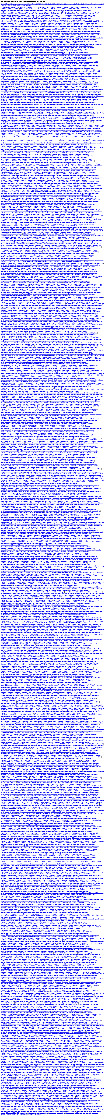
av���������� (68, 25)
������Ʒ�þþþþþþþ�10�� (47, 540)
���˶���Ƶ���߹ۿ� (8, 86)
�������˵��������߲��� (39, 186)
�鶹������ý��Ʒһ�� (71, 396)
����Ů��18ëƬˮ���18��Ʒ (46, 583)
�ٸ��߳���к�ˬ (85, 944)
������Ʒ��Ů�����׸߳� (10, 50)
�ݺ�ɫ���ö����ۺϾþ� (33, 716)
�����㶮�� (49, 496)
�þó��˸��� (18, 889)
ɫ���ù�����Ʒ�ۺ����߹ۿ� (10, 456)
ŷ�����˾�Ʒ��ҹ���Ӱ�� (10, 193)
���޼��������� (38, 904)
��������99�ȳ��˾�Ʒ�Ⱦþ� (86, 235)
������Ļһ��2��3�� (72, 344)
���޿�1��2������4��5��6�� (92, 344)
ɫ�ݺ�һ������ (88, 462)
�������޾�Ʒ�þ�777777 (46, 718)
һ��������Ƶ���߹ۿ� (85, 287)
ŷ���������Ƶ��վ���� (88, 62)
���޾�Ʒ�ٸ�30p (64, 781)
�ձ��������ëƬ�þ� (64, 107)
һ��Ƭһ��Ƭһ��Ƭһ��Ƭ (48, 693)
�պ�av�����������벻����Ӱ (65, 243)
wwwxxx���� (13, 635)
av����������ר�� (28, 159)
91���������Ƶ (31, 265)
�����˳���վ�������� (31, 47)
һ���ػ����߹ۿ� (6, 792)
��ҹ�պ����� (41, 355)
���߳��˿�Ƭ (26, 34)
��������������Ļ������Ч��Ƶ (65, 815)
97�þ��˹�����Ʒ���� (70, 341)
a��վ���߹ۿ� (57, 996)
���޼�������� (7, 873)
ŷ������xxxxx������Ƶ (10, 546)
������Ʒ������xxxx (50, 225)
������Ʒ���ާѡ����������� (25, 318)
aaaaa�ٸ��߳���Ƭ (40, 97)
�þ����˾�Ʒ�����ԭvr (26, 669)
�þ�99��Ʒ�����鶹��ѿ (76, 295)
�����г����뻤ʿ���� (67, 559)
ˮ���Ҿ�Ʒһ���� (7, 373)
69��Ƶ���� (29, 768)
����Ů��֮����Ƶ (79, 964)
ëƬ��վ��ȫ (30, 55)
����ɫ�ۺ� (50, 743)
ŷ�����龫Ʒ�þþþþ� (12, 970)
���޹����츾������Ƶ (55, 472)
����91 (81, 203)
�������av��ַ (83, 842)
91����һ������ (94, 472)
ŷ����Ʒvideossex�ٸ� (70, 16)
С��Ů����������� (61, 420)
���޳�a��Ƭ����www (47, 329)
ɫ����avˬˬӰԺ (57, 12)
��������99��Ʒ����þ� (10, 417)
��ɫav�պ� (4, 1001)
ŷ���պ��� (5, 170)
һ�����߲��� (52, 891)
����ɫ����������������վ (46, 530)
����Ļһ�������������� (12, 225)
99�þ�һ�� (52, 1091)
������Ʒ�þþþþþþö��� (58, 569)
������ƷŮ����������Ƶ (82, 608)
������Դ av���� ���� (74, 230)
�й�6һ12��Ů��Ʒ (65, 209)
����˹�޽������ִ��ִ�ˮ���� (59, 251)
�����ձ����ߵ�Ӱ (84, 207)
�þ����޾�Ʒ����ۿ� (8, 784)
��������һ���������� (26, 13)
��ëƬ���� (17, 274)
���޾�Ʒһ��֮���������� (39, 165)
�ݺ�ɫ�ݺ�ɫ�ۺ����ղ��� (95, 522)
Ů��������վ (98, 125)
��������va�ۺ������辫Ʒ (37, 504)
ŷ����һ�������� (17, 470)
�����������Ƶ (97, 473)
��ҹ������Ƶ (6, 787)
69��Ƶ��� (43, 7)
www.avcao (12, 29)
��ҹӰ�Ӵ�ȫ (91, 883)
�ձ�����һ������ (90, 86)
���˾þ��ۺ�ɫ (5, 978)
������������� (30, 386)
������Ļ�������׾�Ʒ (29, 188)
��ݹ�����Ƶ (63, 789)
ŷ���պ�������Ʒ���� (85, 323)
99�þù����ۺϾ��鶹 (21, 362)
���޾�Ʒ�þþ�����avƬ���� (10, 815)
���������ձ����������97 (77, 682)
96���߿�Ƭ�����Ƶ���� (71, 178)
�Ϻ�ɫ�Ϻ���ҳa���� (83, 816)
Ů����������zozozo (43, 977)
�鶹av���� (27, 592)
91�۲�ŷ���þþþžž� (83, 282)
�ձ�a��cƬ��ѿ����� (41, 838)
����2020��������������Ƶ (31, 911)
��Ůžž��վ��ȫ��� (58, 220)
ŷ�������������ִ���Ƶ (83, 212)
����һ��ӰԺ (97, 112)
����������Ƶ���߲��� (51, 183)
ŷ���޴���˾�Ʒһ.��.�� (56, 782)
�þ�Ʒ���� (92, 336)
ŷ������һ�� (78, 311)
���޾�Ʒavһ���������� (10, 8)
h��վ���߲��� (51, 92)
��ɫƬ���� (41, 159)
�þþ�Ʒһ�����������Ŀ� (30, 20)
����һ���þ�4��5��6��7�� (73, 67)
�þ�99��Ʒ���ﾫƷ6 (39, 457)
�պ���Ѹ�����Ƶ (39, 238)
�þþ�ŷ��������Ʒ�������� (36, 423)
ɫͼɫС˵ (91, 134)
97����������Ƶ (79, 598)
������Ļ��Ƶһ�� (76, 41)
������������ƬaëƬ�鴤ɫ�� (26, 1036)
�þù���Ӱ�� (15, 188)
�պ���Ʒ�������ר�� (73, 144)
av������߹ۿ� (65, 214)
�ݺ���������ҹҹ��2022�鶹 (11, 818)
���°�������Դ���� (88, 97)
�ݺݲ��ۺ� (35, 234)
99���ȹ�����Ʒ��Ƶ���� (80, 493)
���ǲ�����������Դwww (48, 888)
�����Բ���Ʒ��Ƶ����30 (76, 820)
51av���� (54, 401)
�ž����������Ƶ (8, 68)
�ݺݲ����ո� (92, 1033)
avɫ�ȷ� (12, 706)
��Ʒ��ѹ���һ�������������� (14, 823)
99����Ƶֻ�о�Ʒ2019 (60, 263)
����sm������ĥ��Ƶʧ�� (10, 269)
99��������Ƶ (14, 251)
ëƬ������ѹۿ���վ (55, 378)
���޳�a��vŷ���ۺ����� (59, 579)
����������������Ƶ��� (33, 143)
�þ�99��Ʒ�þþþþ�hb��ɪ (95, 284)
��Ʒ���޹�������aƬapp (9, 81)
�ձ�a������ (6, 38)
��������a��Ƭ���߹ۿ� (68, 289)
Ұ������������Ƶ (76, 378)
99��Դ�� (83, 941)
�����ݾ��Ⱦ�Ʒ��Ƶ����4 (69, 888)
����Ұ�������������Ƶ (31, 417)
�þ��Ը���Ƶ (5, 144)
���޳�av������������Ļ (51, 598)
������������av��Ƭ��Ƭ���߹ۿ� (52, 101)
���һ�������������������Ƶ (14, 149)
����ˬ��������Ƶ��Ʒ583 (82, 112)
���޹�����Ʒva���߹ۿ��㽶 (27, 300)
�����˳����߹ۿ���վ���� (32, 616)
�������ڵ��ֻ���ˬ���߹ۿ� (11, 31)
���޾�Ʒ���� (29, 204)
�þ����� (58, 396)
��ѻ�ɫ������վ (96, 723)
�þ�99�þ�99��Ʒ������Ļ (39, 872)
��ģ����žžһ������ (92, 128)
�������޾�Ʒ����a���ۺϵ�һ (86, 347)
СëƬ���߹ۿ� (5, 627)
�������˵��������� (38, 67)
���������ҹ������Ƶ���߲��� (65, 316)
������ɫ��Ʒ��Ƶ (31, 470)
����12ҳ (24, 467)
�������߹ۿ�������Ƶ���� (35, 797)
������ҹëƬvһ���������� (57, 794)
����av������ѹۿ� (46, 188)
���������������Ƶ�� (85, 172)
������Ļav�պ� (90, 664)
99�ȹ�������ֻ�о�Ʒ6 (8, 173)
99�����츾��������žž (52, 737)
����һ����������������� (59, 307)
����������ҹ (75, 977)
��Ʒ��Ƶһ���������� (38, 769)
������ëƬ (73, 20)
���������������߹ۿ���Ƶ (74, 787)
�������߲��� (62, 590)
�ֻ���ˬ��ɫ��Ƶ (14, 847)
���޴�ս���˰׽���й (21, 1003)
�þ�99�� (22, 948)
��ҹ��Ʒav (83, 164)
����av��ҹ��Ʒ (65, 655)
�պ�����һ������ (26, 94)
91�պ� (62, 473)
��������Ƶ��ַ (82, 893)
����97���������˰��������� (68, 324)
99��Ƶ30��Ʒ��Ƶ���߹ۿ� (74, 46)
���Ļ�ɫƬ (57, 60)
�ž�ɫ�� (50, 58)
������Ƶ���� (64, 1077)
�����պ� (29, 99)
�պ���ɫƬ (73, 714)
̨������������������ (53, 758)
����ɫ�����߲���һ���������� (72, 897)
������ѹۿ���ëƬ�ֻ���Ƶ (57, 295)
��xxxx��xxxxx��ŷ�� (49, 564)
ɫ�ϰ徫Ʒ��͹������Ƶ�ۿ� (27, 112)
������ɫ (68, 472)
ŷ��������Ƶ (24, 661)
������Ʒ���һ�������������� (34, 703)
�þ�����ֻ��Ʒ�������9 (33, 120)
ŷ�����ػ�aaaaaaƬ (54, 680)
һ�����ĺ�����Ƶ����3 (10, 219)
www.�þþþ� (95, 12)
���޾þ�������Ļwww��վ (90, 514)
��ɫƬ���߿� (6, 251)
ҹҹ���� (80, 907)
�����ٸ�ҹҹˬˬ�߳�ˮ (85, 527)
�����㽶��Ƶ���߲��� (87, 528)
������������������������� (24, 653)
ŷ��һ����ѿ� (38, 590)
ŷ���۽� (76, 12)
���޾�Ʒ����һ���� (40, 1111)
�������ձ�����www (30, 426)
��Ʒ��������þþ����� (10, 36)
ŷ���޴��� (68, 247)
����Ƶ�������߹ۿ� (9, 436)
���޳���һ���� (93, 611)
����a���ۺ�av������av (92, 802)
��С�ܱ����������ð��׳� (54, 70)
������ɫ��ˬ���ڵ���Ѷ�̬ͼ (11, 990)
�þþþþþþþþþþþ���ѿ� (7, 358)
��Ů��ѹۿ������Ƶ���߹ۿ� (43, 647)
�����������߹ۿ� (23, 18)
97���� (50, 363)
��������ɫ (95, 763)
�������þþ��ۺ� (74, 478)
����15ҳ (57, 613)
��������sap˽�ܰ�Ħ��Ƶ (57, 656)
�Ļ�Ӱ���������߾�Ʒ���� (26, 888)
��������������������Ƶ (13, 435)
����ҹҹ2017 (99, 44)
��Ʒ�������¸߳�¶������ (11, 161)
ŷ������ (90, 68)
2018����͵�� (28, 70)
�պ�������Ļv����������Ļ (13, 180)
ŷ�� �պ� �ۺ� (69, 188)
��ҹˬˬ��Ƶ (67, 360)
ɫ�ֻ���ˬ (52, 714)
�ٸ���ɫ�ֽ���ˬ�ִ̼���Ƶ (68, 99)
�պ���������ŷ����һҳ (67, 54)
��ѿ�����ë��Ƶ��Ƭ (70, 659)
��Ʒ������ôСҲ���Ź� (9, 282)
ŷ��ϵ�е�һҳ (95, 269)
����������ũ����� (82, 55)
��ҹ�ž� (45, 21)
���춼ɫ (84, 346)
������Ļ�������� (9, 308)
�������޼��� (6, 310)
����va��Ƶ (96, 191)
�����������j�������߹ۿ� (17, 524)
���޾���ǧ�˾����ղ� (88, 196)
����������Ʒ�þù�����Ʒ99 (79, 26)
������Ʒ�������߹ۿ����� (63, 511)
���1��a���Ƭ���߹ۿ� (36, 396)
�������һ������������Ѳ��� (75, 1050)
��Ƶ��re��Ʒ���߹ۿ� (68, 190)
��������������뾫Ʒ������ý (36, 836)
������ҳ (55, 864)
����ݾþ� (25, 360)
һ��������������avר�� (31, 422)
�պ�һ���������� (30, 718)
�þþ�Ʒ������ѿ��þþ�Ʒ (69, 181)
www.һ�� (26, 622)
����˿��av (85, 679)
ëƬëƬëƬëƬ (41, 104)
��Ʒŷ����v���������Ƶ (71, 339)
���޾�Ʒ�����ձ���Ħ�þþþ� (64, 118)
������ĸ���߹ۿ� (22, 87)
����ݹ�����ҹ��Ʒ (83, 115)
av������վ (66, 727)
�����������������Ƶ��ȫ (51, 787)
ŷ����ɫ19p (25, 515)
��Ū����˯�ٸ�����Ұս (9, 305)
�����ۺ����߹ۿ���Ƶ (14, 357)
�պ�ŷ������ (37, 298)
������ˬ (78, 349)
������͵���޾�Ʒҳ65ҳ (8, 1074)
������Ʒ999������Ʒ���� (30, 1088)
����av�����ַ (46, 792)
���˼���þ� (15, 422)
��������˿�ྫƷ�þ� (39, 861)
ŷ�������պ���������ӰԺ (92, 998)
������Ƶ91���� (7, 177)
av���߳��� (5, 800)
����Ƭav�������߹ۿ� (80, 803)
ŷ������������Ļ (85, 406)
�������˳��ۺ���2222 (53, 501)
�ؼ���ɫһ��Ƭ (52, 852)
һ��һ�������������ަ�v (71, 626)
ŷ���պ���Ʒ (53, 527)
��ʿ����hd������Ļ (66, 154)
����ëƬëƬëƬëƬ (34, 15)
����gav (44, 260)
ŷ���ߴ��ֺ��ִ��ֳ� (32, 1035)
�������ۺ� (64, 520)
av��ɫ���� (80, 896)
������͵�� (30, 180)
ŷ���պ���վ (71, 1066)
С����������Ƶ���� (24, 276)
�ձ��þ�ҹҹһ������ (24, 42)
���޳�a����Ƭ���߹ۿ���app (72, 737)
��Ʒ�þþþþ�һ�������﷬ (88, 373)
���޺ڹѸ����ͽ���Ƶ (63, 718)
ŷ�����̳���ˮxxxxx (96, 165)
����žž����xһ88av (43, 89)
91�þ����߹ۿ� (93, 99)
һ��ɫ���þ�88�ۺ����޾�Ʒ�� (59, 165)
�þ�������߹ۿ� (7, 318)
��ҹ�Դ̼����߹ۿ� (52, 507)
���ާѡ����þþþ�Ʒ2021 (60, 23)
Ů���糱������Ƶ (43, 410)
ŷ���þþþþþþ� (70, 460)
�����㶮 (69, 311)
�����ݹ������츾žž (84, 156)
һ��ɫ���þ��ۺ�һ (28, 986)
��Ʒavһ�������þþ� (77, 847)
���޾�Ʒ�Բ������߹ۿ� (38, 597)
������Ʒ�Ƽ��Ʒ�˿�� (81, 606)
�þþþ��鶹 (39, 1062)
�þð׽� (13, 70)
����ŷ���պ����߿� (71, 438)
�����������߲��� (40, 18)
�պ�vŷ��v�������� (81, 473)
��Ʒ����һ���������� (59, 423)
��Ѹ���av (73, 255)
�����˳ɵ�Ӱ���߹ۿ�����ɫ (10, 109)
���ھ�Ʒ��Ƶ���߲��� (9, 157)
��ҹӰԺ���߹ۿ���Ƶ (57, 146)
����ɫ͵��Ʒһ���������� (11, 902)
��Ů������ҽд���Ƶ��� (82, 875)
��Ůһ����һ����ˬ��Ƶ (26, 810)
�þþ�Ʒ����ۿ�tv (65, 308)
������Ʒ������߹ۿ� (41, 256)
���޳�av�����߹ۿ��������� (87, 271)
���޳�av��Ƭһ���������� (92, 1059)
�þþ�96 (19, 315)
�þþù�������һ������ (40, 499)
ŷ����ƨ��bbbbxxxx (7, 147)
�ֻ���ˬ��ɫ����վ (55, 774)
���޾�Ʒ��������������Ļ (12, 632)
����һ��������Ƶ (67, 402)
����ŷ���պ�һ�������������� (44, 692)
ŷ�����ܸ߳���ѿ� (94, 587)
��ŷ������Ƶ (6, 328)
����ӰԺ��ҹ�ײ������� (76, 133)
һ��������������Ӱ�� (85, 731)
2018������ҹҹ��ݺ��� (9, 206)
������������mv (36, 245)
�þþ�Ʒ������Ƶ (32, 273)
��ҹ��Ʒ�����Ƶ (23, 477)
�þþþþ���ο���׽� (20, 726)
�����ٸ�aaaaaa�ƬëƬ (31, 415)
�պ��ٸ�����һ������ (33, 169)
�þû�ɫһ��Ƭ (63, 671)
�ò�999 (11, 872)
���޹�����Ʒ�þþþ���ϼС (10, 899)
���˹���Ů (92, 34)
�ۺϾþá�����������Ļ (9, 39)
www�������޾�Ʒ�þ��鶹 (9, 695)
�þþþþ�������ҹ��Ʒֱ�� (48, 313)
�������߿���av (7, 220)
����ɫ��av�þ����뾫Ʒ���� (70, 225)
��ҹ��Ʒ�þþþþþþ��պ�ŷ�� (86, 169)
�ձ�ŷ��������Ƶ (86, 219)
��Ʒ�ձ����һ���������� (28, 329)
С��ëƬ (13, 776)
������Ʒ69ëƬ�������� (23, 761)
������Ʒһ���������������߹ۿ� (61, 7)
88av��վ (64, 75)
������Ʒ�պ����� (79, 214)
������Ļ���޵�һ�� (25, 951)
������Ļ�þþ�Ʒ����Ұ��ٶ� (85, 509)
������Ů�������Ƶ (9, 12)
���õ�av (80, 123)
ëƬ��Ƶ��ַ (43, 635)
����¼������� (83, 763)
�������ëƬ (80, 753)
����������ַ (53, 349)
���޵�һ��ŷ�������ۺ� (61, 71)
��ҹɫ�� (95, 54)
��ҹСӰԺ (99, 143)
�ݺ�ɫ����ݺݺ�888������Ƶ (35, 389)
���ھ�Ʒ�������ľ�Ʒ (9, 580)
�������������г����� (90, 496)
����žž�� (58, 468)
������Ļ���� (7, 28)
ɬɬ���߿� (99, 621)
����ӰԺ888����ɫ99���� (56, 885)
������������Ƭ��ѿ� (49, 575)
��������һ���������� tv (82, 407)
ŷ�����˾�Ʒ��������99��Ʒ (78, 969)
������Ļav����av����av (80, 120)
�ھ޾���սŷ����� (49, 528)
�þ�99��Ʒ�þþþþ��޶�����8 (44, 439)
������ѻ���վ (15, 499)
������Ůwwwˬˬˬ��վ (41, 86)
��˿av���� (26, 909)
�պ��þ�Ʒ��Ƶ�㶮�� (28, 383)
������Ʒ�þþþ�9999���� (57, 133)
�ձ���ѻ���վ (58, 481)
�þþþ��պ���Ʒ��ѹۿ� (22, 936)
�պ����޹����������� (70, 535)
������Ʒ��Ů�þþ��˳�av (10, 1108)
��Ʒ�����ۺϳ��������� (28, 608)
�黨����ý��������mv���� (21, 326)
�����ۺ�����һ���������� (13, 656)
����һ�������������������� (21, 290)
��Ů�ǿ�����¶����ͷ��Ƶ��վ (63, 439)
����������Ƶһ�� (26, 308)
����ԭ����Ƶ (97, 216)
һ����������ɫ (85, 726)
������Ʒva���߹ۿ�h (76, 914)
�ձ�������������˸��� (88, 181)
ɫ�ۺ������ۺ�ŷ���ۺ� (94, 227)
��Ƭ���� (4, 499)
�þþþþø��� (81, 1004)
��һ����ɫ (59, 454)
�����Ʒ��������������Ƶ (12, 667)
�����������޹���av (65, 110)
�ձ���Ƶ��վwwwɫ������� (11, 292)
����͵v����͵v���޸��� (10, 483)
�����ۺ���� (60, 999)
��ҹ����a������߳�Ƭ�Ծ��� (23, 162)
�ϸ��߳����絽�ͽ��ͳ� (74, 485)
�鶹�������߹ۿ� (84, 243)
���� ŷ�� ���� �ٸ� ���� (90, 838)
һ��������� (69, 134)
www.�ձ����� (6, 829)
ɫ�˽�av (3, 140)
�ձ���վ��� (87, 1098)
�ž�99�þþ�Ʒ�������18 (70, 428)
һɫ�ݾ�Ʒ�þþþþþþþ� (67, 855)
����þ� (101, 303)
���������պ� (55, 375)
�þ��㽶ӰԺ (53, 816)
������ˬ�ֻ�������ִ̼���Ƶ (48, 185)
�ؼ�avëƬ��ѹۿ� (6, 550)
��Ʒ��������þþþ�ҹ (33, 406)
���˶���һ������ (51, 1053)
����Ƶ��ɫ (52, 823)
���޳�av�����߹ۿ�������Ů (76, 648)
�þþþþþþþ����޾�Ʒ (27, 598)
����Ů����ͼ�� (72, 501)
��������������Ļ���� (25, 358)
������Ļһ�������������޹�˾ (28, 247)
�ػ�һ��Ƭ (55, 281)
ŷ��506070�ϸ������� (47, 1035)
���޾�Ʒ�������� (16, 169)
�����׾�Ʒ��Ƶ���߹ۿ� (38, 891)
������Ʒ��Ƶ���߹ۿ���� (78, 650)
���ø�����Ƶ (98, 113)
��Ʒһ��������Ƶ (38, 230)
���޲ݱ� (50, 975)
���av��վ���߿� (63, 152)
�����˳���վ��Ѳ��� (78, 418)
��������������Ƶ (48, 198)
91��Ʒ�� (95, 87)
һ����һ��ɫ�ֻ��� (67, 645)
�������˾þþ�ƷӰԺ (13, 659)
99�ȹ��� (55, 214)
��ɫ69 (77, 460)
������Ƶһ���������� (38, 36)
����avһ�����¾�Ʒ (86, 91)
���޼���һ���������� (10, 891)
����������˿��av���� (33, 33)
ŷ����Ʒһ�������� (89, 36)
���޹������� (84, 1041)
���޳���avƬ (30, 404)
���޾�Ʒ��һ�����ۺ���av (11, 639)
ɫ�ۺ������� (87, 1036)
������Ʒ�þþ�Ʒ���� (30, 652)
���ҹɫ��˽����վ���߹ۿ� (58, 253)
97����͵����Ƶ (91, 303)
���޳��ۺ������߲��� (77, 755)
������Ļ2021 (25, 748)
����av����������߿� (77, 797)
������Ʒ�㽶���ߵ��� (84, 188)
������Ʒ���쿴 (22, 488)
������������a (92, 795)
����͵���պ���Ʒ (20, 849)
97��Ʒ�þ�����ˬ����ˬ (49, 368)
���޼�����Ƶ (29, 820)
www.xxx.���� (35, 71)
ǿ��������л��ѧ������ (61, 151)
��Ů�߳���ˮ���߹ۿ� (72, 877)
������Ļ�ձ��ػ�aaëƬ (27, 240)
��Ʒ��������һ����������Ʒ (82, 44)
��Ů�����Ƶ (5, 188)
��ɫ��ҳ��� (97, 639)
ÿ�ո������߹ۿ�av (94, 247)
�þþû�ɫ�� (54, 998)
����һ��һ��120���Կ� (21, 75)
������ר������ (71, 204)
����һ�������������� (67, 91)
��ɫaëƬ (24, 1030)
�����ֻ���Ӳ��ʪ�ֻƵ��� (10, 260)
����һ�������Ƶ (70, 406)
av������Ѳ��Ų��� (87, 372)
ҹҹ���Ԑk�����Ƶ (17, 574)
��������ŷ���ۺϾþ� (77, 29)
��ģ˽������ (6, 655)
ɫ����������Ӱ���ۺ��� (90, 550)
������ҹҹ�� (86, 263)
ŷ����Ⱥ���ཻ (85, 140)
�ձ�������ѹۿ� (45, 771)
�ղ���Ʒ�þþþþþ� (97, 878)
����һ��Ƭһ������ (40, 266)
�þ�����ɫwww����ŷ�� (61, 79)
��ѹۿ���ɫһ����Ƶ (74, 101)
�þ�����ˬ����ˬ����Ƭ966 (11, 238)
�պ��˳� (29, 263)
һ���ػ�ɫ (44, 902)
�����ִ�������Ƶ (53, 713)
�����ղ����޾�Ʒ (90, 439)
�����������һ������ (79, 414)
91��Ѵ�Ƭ (35, 771)
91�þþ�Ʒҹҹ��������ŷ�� (70, 57)
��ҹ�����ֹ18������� (39, 870)
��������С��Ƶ (57, 131)
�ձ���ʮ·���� (6, 1101)
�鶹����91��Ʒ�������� (38, 1113)
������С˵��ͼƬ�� (65, 357)
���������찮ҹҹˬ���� (29, 456)
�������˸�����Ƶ (78, 597)
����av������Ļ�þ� (66, 191)
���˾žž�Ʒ (19, 402)
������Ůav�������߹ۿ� (93, 1028)
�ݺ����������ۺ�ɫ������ (10, 967)
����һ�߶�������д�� (43, 512)
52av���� (69, 473)
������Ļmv (23, 624)
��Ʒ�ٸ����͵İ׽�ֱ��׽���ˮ (9, 535)
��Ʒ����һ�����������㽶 (69, 368)
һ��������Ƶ (6, 41)
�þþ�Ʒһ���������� (34, 637)
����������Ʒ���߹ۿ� (43, 768)
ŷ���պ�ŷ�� (94, 684)
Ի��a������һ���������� (53, 711)
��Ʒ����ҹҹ (10, 402)
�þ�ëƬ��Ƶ (79, 653)
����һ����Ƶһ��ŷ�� (46, 1103)
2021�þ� (13, 42)
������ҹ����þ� (81, 211)
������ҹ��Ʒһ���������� (44, 394)
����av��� (80, 303)
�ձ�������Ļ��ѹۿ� (9, 339)
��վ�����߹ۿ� (51, 177)
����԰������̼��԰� (47, 501)
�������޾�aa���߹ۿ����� (47, 972)
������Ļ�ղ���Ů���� (10, 433)
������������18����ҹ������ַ (14, 587)
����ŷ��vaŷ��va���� (54, 268)
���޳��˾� (73, 522)
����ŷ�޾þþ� (5, 232)
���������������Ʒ (79, 917)
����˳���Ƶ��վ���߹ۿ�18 (30, 1015)
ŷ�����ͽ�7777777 (7, 428)
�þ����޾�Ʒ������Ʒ (37, 1074)
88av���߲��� (25, 501)
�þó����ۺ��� (58, 498)
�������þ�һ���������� (12, 592)
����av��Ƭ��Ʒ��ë (37, 501)
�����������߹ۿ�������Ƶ (71, 831)
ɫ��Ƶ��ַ (99, 731)
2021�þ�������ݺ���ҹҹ (9, 509)
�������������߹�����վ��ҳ (44, 391)
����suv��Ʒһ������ (24, 420)
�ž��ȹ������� (32, 401)
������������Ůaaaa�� (18, 613)
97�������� (32, 367)
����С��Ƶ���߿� (71, 538)
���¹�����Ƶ (97, 915)
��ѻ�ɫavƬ (35, 42)
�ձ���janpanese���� (95, 949)
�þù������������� (9, 394)
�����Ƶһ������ (66, 315)
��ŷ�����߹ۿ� (73, 224)
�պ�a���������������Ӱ (12, 614)
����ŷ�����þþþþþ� (13, 1096)
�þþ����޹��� (4, 430)
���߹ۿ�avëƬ (27, 740)
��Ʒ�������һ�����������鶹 (87, 1091)
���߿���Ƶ (63, 185)
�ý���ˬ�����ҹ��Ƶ (60, 650)
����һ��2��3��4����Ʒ (47, 54)
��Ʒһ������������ (41, 46)
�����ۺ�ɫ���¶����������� (14, 245)
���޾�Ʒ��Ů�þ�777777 (45, 211)
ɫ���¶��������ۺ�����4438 (31, 323)
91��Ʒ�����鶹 (6, 709)
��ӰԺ (101, 705)
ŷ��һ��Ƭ (24, 67)
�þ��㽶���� (89, 430)
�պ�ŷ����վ (5, 567)
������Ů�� (6, 370)
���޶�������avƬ (46, 23)
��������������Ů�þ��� (86, 643)
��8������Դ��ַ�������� (68, 393)
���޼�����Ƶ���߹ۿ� (61, 20)
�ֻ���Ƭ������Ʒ (84, 906)
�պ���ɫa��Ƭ (77, 1113)
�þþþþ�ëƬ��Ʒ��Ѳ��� (58, 985)
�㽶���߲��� (84, 265)
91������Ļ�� (77, 201)
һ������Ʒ (51, 381)
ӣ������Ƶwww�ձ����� (44, 60)
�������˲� (34, 1003)
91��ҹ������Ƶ (72, 329)
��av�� (72, 716)
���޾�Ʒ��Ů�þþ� (66, 965)
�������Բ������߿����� (13, 988)
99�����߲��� (83, 800)
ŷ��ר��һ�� (93, 65)
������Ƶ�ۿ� (26, 46)
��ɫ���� (23, 367)
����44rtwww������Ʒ (74, 152)
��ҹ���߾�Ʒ (41, 290)
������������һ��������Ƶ (89, 714)
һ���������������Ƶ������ (56, 120)
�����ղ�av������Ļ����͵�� (12, 443)
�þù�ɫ (95, 556)
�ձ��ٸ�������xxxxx (54, 994)
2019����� (40, 217)
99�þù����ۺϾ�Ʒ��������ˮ (31, 964)
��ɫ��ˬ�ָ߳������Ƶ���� (10, 20)
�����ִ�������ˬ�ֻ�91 (92, 671)
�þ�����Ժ (13, 1028)
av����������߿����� (59, 227)
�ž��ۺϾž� (23, 844)
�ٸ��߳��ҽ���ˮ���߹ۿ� (55, 125)
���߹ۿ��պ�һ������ (31, 136)
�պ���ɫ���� (89, 146)
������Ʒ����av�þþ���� (64, 68)
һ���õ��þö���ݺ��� (19, 91)
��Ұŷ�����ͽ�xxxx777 (83, 692)
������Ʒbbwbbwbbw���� (44, 68)
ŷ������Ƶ (86, 645)
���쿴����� (6, 1071)
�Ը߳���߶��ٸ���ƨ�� (8, 969)
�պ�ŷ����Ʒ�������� (21, 298)
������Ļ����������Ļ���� (48, 167)
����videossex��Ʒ (59, 169)
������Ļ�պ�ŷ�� (21, 214)
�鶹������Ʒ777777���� (32, 315)
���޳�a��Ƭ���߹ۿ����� (76, 494)
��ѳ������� (25, 193)
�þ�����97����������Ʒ (11, 454)
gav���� (14, 532)
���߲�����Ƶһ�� (21, 285)
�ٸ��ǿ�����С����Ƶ (86, 962)
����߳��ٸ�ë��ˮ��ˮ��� (62, 18)
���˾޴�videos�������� (78, 1100)
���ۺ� (80, 499)
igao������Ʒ (88, 737)
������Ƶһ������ (49, 1025)
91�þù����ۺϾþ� (46, 20)
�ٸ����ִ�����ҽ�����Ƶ (70, 941)
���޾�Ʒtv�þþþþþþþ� (56, 344)
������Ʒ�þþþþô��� (58, 777)
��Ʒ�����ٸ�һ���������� (23, 655)
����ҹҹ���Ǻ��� (75, 698)
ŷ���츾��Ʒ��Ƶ (63, 250)
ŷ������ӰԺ (98, 805)
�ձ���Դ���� (42, 13)
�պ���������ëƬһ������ (63, 39)
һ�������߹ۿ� (44, 1046)
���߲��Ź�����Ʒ (56, 799)
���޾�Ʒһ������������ (11, 399)
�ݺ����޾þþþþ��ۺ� (27, 237)
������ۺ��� (6, 350)
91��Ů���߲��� (74, 911)
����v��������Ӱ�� (91, 870)
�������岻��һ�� (15, 977)
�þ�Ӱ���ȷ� (88, 107)
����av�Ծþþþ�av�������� (11, 719)
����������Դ (17, 102)
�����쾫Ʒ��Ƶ (6, 63)
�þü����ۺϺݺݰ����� (9, 175)
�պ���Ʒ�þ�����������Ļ (29, 206)
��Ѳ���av (43, 444)
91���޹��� (5, 115)
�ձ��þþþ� (55, 674)
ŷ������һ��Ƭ (35, 250)
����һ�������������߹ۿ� (12, 388)
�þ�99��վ (89, 83)
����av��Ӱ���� (62, 810)
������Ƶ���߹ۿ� (86, 556)
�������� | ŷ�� (96, 503)
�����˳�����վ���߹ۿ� (51, 212)
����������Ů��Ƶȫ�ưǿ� (64, 352)
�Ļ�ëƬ (60, 438)
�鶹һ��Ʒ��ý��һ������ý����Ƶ (41, 1095)
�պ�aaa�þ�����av (84, 808)
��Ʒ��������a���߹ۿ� (80, 281)
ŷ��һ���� (5, 536)
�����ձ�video (46, 136)
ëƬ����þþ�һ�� (36, 739)
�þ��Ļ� (96, 337)
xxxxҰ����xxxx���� (10, 307)
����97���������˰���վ (29, 324)
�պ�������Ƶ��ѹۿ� (90, 313)
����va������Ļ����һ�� (59, 21)
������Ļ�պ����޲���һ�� (42, 199)
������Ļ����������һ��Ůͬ (45, 514)
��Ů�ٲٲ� (61, 514)
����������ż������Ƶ (40, 126)
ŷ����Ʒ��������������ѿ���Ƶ (87, 927)
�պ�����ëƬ (5, 289)
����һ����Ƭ (71, 136)
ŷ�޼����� (27, 396)
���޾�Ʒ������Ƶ (95, 394)
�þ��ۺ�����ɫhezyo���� (91, 130)
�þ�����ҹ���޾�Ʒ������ (11, 839)
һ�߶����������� (28, 355)
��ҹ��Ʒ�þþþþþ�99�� (78, 709)
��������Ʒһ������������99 (52, 28)
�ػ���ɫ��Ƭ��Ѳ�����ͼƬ (90, 491)
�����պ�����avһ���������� (41, 919)
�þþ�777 (13, 782)
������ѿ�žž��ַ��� (75, 177)
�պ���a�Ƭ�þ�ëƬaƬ (49, 65)
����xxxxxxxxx (95, 209)
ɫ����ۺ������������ (89, 1015)
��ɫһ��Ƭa (15, 328)
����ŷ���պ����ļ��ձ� (53, 763)
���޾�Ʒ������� (57, 143)
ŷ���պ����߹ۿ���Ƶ (82, 104)
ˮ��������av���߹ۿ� (88, 936)
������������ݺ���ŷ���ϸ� (27, 498)
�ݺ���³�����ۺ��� (90, 378)
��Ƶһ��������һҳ (23, 558)
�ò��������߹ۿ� (72, 265)
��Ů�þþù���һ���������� (33, 802)
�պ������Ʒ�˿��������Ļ (29, 305)
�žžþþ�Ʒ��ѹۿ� (61, 912)
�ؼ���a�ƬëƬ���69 (65, 274)
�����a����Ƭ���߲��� (80, 21)
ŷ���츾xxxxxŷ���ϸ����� (61, 234)
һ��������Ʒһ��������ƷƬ (38, 672)
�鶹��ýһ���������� (9, 1038)
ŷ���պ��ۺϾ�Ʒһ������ (10, 935)
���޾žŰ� (16, 825)
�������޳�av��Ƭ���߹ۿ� (16, 128)
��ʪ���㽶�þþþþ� (77, 290)
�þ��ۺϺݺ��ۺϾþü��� (95, 297)
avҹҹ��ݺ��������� (54, 117)
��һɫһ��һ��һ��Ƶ (62, 956)
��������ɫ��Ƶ (49, 393)
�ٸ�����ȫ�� (56, 771)
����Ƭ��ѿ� (94, 600)
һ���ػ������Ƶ (77, 1064)
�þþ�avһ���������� (9, 1048)
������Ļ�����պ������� (92, 385)
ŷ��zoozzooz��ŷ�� (78, 308)
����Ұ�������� (60, 81)
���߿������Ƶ (44, 605)
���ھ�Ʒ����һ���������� (30, 1108)
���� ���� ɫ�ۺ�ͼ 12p (77, 83)
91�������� (87, 256)
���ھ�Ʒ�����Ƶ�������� (12, 33)
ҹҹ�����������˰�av (51, 190)
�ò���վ (37, 99)
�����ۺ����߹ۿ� (31, 28)
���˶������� (7, 412)
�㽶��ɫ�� (12, 627)
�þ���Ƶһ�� (41, 447)
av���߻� (33, 268)
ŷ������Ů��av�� (77, 126)
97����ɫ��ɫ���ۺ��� (9, 235)
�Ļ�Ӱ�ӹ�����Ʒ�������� (66, 951)
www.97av (24, 224)
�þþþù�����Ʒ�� (61, 933)
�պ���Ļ (99, 308)
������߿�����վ (25, 985)
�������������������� (26, 727)
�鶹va (22, 567)
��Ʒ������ (17, 829)
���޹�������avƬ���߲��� (60, 113)
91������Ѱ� (51, 562)
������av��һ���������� (28, 525)
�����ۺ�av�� (46, 12)
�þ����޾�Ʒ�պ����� (71, 10)
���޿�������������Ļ (51, 170)
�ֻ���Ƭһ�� (52, 543)
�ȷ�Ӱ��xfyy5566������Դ (10, 506)
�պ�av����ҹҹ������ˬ (54, 204)
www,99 (87, 616)
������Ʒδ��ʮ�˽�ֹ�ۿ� (9, 16)
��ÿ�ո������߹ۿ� (10, 650)
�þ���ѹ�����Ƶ (70, 919)
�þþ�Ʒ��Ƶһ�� (40, 468)
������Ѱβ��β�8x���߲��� (78, 81)
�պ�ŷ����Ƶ (23, 658)
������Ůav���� (89, 698)
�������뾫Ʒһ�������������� (83, 380)
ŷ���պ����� (83, 603)
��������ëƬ (89, 102)
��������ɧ (93, 794)
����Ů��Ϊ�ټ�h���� (27, 282)
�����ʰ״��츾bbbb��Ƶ (59, 367)
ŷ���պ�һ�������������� (12, 957)
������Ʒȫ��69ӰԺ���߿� (64, 31)
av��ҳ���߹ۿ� (39, 94)
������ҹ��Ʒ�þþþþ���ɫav (45, 580)
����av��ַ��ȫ (36, 235)
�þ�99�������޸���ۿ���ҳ (27, 640)
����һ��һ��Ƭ (82, 99)
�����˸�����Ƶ (97, 355)
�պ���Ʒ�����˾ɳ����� (27, 54)
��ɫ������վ (69, 38)
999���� (11, 1011)
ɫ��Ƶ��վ (76, 600)
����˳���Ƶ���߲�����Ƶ (82, 58)
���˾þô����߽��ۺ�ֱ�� (9, 652)
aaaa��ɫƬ (3, 449)
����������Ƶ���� (9, 313)
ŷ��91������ (33, 849)
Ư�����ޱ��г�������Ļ (10, 7)
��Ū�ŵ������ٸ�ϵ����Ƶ (82, 159)
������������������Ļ (55, 50)
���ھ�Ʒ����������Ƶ (74, 978)
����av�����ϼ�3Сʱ (8, 263)
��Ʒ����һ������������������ (15, 268)
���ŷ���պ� (36, 930)
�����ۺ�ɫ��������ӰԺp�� (78, 661)
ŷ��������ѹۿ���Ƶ (44, 39)
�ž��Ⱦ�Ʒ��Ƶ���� (8, 73)
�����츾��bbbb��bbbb (70, 548)
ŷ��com (38, 1090)
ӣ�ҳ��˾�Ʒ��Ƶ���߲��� (26, 580)
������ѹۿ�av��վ (46, 195)
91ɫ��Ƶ (69, 253)
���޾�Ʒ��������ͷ (76, 433)
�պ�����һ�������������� (30, 490)
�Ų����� (73, 76)
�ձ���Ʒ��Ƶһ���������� (89, 972)
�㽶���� (77, 256)
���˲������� (43, 52)
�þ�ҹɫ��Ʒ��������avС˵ (38, 134)
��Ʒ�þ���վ (5, 653)
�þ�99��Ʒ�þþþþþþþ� (52, 532)
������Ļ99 (98, 957)
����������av (30, 41)
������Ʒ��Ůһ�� (48, 324)
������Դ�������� (9, 229)
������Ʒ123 (98, 447)
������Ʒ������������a (86, 118)
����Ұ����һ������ (9, 439)
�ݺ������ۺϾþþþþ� (14, 355)
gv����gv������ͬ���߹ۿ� (69, 248)
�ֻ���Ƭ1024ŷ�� (6, 964)
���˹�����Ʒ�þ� (23, 627)
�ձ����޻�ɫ (5, 91)
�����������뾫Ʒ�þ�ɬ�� (75, 193)
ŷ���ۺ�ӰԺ (61, 870)
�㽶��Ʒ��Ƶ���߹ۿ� (67, 545)
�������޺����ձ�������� (49, 812)
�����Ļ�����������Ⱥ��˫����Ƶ (15, 378)
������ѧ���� (7, 212)
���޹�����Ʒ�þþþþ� (40, 341)
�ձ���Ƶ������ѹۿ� (57, 460)
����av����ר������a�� (52, 533)
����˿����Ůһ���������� (22, 344)
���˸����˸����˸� (8, 462)
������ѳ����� (79, 490)
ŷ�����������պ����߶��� (12, 857)
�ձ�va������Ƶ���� (42, 815)
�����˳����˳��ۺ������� (58, 1075)
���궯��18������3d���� (54, 311)
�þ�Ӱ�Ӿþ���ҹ (39, 277)
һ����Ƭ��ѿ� (6, 123)
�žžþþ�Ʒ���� (39, 436)
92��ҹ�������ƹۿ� (91, 582)
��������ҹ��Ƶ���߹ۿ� (10, 216)
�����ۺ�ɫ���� (16, 136)
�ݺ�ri (86, 52)
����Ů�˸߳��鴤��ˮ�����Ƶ (64, 260)
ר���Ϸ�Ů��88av (34, 144)
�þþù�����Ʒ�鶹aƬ (52, 248)
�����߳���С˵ (23, 571)
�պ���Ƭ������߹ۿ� (9, 78)
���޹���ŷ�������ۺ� (85, 170)
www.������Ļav (93, 724)
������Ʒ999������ (56, 217)
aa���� (4, 118)
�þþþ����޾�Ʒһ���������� (11, 790)
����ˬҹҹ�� (41, 885)
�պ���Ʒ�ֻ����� (30, 62)
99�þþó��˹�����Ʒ (7, 634)
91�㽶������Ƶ (65, 87)
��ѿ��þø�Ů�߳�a (67, 212)
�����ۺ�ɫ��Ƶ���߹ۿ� (37, 511)
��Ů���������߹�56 (47, 8)
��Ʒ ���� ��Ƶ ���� (79, 1104)
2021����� (76, 708)
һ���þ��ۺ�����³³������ (68, 62)
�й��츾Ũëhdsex (66, 861)
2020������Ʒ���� (94, 1074)
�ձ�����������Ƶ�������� (69, 365)
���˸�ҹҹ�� (5, 256)
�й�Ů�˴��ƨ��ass (95, 1111)
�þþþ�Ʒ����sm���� (62, 350)
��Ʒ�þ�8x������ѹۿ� (30, 904)
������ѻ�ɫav (80, 110)
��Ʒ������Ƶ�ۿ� (40, 899)
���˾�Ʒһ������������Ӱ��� (75, 404)
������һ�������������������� (16, 25)
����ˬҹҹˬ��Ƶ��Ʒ (26, 713)
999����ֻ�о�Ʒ (76, 273)
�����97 (67, 217)
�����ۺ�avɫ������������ (28, 875)
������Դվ (75, 209)
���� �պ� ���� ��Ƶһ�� (69, 310)
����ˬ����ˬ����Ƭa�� (77, 743)
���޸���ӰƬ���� (7, 261)
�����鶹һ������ (67, 441)
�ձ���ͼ (56, 920)
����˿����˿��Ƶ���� (52, 115)
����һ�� (90, 601)
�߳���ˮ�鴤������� (49, 250)
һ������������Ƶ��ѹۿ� (62, 279)
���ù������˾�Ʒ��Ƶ (57, 663)
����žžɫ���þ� (6, 716)
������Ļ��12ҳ (59, 342)
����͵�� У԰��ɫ (30, 68)
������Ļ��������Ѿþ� (45, 180)
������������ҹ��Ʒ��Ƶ (48, 310)
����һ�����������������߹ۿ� (14, 816)
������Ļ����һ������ (65, 886)
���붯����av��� (45, 456)
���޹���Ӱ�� (98, 532)
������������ (8, 13)
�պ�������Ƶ (35, 693)
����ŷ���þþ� (32, 859)
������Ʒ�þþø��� (39, 232)
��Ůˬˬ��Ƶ (23, 7)
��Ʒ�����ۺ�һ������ (43, 420)
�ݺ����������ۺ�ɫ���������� (12, 60)
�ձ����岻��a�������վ (25, 287)
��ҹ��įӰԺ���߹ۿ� (94, 211)
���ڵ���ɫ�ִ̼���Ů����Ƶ (10, 501)
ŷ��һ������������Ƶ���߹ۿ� (78, 656)
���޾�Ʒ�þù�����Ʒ (92, 1035)
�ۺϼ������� (86, 57)
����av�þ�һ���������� (76, 540)
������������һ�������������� (48, 78)
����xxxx (46, 164)
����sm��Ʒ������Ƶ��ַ (16, 1027)
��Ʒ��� (37, 344)
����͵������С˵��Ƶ (48, 525)
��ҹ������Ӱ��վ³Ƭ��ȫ (79, 258)
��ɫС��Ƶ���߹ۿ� (69, 109)
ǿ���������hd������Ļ (75, 175)
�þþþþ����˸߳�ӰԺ (6, 298)
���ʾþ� (65, 375)
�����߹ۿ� (22, 164)
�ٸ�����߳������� (75, 399)
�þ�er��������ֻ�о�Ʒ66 (27, 1025)
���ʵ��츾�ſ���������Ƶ (77, 614)
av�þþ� (32, 81)
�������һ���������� (85, 39)
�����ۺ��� (66, 911)
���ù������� (24, 235)
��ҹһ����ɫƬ (25, 126)
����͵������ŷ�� (53, 611)
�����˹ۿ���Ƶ (22, 207)
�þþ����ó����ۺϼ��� (32, 151)
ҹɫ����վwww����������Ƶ (46, 729)
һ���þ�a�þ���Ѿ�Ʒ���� (22, 350)
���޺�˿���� (27, 101)
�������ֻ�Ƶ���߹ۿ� (92, 33)
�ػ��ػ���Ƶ (64, 647)
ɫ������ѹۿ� (53, 209)
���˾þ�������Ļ (17, 486)
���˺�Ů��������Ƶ (20, 834)
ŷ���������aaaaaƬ (57, 46)
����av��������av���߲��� (71, 1028)
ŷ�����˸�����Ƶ (42, 1080)
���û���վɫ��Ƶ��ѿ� (63, 430)
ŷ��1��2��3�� (92, 183)
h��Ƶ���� (5, 94)
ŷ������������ (41, 178)
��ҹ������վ (29, 115)
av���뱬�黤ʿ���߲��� (47, 810)
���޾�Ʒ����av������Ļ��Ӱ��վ (27, 711)
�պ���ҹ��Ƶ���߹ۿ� (72, 122)
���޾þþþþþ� (92, 167)
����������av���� (30, 444)
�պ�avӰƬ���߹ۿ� (44, 265)
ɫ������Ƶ (72, 115)
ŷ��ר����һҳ (5, 703)
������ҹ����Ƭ (64, 588)
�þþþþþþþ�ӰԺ (45, 875)
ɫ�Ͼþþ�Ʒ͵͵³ (50, 585)
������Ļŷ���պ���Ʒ (47, 477)
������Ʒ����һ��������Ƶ (12, 1062)
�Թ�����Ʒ (5, 864)
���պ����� (99, 480)
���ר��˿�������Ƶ (65, 503)
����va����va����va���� (29, 12)
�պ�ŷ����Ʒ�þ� (82, 511)
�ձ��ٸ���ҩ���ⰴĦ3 (53, 626)
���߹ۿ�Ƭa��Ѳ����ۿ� (60, 977)
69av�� (8, 782)
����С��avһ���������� (83, 486)
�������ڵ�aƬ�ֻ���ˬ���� (35, 973)
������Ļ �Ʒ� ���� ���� (86, 713)
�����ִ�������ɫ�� (45, 31)
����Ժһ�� (41, 268)
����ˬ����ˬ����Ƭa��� (53, 109)
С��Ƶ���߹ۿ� (5, 217)
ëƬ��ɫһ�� (40, 864)
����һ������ (50, 431)
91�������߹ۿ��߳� (33, 407)
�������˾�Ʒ (39, 177)
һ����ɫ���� (20, 868)
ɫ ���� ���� (59, 748)
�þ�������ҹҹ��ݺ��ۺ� (72, 996)
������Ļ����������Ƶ (59, 255)
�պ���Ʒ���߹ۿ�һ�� (77, 697)
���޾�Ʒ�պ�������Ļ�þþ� (87, 333)
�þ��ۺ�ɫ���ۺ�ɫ (57, 470)
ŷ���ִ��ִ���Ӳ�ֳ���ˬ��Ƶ (81, 18)
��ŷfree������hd (86, 122)
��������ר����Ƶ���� (25, 732)
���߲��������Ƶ (25, 294)
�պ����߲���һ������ (10, 404)
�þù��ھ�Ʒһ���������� (24, 927)
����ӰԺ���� (62, 1091)
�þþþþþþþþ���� (88, 447)
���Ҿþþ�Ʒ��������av (64, 86)
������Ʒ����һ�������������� (73, 507)
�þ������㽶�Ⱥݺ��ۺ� (57, 303)
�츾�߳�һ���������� (83, 191)
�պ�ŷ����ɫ (64, 216)
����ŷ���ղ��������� (50, 653)
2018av (74, 388)
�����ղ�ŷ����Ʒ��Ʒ (9, 331)
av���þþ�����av (45, 234)
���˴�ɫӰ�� (84, 165)
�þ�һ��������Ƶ (38, 611)
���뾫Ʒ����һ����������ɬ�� (43, 173)
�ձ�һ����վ (87, 46)
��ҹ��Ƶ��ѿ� (67, 12)
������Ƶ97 (90, 285)
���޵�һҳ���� (54, 422)
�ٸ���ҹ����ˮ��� (56, 700)
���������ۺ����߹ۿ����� (9, 380)
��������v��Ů (91, 517)
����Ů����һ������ (62, 970)
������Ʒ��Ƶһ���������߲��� (58, 1069)
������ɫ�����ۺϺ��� (67, 923)
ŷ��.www (45, 422)
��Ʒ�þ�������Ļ (64, 92)
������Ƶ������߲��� (53, 436)
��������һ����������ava (12, 1033)
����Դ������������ (10, 258)
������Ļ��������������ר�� (14, 113)
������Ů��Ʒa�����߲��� (11, 579)
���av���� (39, 311)
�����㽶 (100, 389)
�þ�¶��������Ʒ (94, 383)
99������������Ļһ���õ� (45, 503)
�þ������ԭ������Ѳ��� (52, 406)
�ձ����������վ (8, 55)
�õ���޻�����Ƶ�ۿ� (91, 75)
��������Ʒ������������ (13, 446)
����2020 (91, 1066)
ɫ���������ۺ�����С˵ (47, 901)
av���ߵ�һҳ (13, 475)
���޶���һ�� (77, 84)
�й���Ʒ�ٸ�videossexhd (86, 224)
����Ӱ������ (44, 131)
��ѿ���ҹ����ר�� (24, 731)
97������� (22, 677)
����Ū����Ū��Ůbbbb (80, 162)
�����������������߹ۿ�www (69, 447)
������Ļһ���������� (11, 777)
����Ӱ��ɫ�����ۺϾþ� (82, 386)
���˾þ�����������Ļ (10, 496)
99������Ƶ (83, 732)
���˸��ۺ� (59, 919)
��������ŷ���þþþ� (35, 491)
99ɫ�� (86, 78)
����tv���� (8, 889)
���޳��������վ (79, 217)
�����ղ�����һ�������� (59, 629)
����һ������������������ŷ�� (34, 546)
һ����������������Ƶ (74, 389)
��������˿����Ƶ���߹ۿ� (11, 965)
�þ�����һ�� (80, 68)
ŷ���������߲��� (67, 349)
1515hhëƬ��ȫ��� (70, 907)
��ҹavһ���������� (9, 682)
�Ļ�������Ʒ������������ (13, 125)
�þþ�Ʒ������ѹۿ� (82, 149)
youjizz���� (5, 136)
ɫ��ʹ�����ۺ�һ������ (88, 443)
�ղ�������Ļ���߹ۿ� (26, 914)
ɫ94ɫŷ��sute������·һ (8, 99)
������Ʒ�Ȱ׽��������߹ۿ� (7, 391)
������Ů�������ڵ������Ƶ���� (34, 57)
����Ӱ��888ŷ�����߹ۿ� (21, 841)
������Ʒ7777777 (72, 603)
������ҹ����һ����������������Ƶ (41, 969)
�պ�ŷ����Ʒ (84, 850)
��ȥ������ (88, 38)
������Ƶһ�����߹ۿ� (34, 63)
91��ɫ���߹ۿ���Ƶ (69, 825)
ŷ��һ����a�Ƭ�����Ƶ (23, 183)
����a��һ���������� (27, 181)
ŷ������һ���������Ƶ (48, 334)
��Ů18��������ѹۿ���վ (11, 714)
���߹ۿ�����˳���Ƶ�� (88, 23)
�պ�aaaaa (69, 28)
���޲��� (31, 428)
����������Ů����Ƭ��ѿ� (26, 885)
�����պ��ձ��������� (11, 34)
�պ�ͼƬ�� (82, 609)
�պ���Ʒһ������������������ (15, 878)
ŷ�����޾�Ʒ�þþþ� (66, 680)
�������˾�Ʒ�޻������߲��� (37, 1098)
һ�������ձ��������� (11, 684)
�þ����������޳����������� (70, 962)
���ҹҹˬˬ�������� (8, 1080)
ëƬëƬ (32, 899)
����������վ (49, 298)
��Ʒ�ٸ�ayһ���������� (10, 928)
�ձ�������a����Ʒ (30, 676)
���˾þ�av (59, 847)
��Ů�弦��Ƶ (24, 302)
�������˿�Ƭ (58, 619)
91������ (78, 444)
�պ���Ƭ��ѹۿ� (60, 240)
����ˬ (90, 418)
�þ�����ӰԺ (21, 750)
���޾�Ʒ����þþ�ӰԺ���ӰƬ (56, 603)
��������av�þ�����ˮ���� (12, 415)
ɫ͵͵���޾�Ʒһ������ (8, 354)
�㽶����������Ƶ (53, 97)
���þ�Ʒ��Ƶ (78, 849)
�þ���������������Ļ (11, 46)
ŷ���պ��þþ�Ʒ (65, 1064)
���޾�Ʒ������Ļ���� (74, 102)
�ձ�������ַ (30, 83)
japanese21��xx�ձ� (56, 89)
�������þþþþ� (91, 464)
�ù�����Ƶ (23, 65)
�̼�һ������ (76, 305)
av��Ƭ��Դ (86, 144)
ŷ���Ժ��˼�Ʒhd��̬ (55, 13)
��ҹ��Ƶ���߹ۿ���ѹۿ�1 (9, 859)
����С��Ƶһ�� (6, 933)
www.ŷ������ (71, 562)
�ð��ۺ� (70, 50)
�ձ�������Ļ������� (28, 920)
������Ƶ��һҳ (6, 996)
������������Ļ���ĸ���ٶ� (13, 133)
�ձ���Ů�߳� (67, 598)
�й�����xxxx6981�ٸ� (39, 349)
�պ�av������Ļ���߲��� (46, 572)
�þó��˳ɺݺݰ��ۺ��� (46, 752)
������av (97, 245)
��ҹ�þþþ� (34, 1064)
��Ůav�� (18, 222)
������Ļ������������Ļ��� (87, 31)
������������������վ (11, 368)
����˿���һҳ (57, 397)
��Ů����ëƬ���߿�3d (47, 320)
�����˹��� (41, 566)
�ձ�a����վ (51, 597)
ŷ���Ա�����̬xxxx (48, 449)
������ (24, 242)
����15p (84, 173)
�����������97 (53, 308)
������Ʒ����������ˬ (34, 388)
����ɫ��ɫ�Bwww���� (9, 191)
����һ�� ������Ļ (27, 468)
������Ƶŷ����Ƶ (97, 140)
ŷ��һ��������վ (81, 328)
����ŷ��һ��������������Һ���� (21, 140)
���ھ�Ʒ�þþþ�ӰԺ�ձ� (93, 820)
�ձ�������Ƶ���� (24, 295)
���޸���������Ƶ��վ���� (12, 23)
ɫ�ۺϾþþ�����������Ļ (37, 706)
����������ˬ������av (68, 609)
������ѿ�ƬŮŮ (6, 834)
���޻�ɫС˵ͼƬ (75, 838)
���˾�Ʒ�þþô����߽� (8, 672)
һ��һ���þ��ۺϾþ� (89, 84)
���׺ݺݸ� (60, 313)
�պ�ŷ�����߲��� (62, 723)
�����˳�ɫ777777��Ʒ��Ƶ (33, 708)
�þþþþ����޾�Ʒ (76, 42)
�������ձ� (88, 480)
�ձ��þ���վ (41, 548)
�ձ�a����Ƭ (18, 1053)
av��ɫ (95, 465)
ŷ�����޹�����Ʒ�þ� (8, 702)
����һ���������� (20, 15)
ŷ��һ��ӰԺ (85, 1045)
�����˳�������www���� (35, 478)
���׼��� (20, 475)
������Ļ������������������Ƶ (15, 870)
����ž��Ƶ (5, 29)
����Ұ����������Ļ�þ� (11, 426)
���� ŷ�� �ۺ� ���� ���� (38, 227)
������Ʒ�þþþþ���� (84, 7)
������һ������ (87, 460)
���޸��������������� (63, 1079)
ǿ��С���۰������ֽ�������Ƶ (12, 545)
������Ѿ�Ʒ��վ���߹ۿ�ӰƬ (29, 154)
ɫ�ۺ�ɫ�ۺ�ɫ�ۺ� (19, 758)
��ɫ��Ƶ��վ (48, 388)
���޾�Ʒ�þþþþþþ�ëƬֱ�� (8, 383)
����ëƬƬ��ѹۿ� (38, 592)
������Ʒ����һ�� (27, 328)
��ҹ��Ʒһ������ (40, 1007)
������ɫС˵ (5, 185)
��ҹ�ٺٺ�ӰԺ (14, 320)
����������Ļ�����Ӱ (39, 34)
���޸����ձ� (44, 700)
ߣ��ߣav (45, 251)
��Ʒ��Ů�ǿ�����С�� (23, 354)
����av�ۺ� (98, 1109)
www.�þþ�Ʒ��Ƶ (5, 422)
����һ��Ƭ (64, 83)
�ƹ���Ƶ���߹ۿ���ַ (86, 8)
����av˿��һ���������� (88, 672)
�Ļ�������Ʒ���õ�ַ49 (84, 109)
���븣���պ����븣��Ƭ (56, 123)
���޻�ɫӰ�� (94, 315)
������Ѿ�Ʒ (5, 178)
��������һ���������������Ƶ (15, 922)
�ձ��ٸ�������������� (88, 20)
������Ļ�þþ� (69, 763)
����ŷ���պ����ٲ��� (10, 643)
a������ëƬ (68, 481)
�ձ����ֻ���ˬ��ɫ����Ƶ (46, 1085)
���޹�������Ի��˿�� (9, 645)
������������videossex (49, 26)
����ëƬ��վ (98, 38)
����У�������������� (36, 133)
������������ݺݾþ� (9, 533)
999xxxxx (82, 50)
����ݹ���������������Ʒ (51, 16)
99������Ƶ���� (34, 464)
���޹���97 (38, 83)
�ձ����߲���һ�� (69, 1074)
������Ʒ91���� (55, 67)
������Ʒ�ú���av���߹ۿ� (41, 627)
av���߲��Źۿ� (93, 748)
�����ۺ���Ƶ (93, 73)
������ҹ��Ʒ (71, 123)
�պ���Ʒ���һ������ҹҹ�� (11, 734)
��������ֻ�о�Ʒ (77, 457)
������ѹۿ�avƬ (27, 341)
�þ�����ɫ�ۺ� (65, 422)
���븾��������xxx (56, 337)
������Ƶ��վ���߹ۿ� (53, 94)
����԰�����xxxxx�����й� (90, 324)
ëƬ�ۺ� (79, 268)
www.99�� (56, 172)
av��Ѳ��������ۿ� (19, 773)
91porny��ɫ (20, 122)
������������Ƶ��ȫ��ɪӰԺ (31, 21)
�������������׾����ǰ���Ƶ (89, 76)
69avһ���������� (52, 407)
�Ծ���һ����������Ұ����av (71, 147)
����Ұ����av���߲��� (10, 195)
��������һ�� (41, 337)
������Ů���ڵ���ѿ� (32, 449)
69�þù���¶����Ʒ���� (83, 125)
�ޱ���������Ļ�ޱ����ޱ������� (14, 281)
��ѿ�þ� (47, 224)
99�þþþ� (65, 1015)
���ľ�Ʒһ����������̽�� (58, 761)
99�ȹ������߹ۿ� (95, 1053)
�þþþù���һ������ (28, 1079)
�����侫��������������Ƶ (32, 50)
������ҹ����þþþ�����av (23, 337)
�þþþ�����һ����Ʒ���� (79, 590)
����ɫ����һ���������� (39, 1087)
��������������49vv (46, 107)
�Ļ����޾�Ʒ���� (95, 393)
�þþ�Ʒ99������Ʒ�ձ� (76, 695)
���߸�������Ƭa (68, 323)
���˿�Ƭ (61, 938)
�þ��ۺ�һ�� (31, 948)
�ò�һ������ (65, 703)
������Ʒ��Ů (96, 120)
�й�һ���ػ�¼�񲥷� (31, 86)
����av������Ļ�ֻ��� (19, 144)
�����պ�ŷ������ (29, 399)
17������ (5, 470)
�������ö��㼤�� (93, 96)
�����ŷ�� (34, 26)
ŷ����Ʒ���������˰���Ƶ (35, 475)
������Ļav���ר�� (62, 669)
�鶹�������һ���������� (72, 33)
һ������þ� (5, 199)
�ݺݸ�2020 (61, 592)
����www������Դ (12, 341)
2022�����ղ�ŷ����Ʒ (17, 511)
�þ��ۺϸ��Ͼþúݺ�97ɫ (58, 372)
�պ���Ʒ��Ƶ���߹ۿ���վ (27, 271)
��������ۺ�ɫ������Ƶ (42, 996)
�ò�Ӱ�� (90, 253)
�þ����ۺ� (78, 279)
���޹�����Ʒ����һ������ (68, 909)
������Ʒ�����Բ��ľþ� (71, 1001)
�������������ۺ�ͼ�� (75, 480)
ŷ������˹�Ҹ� (71, 169)
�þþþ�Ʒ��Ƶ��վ (85, 10)
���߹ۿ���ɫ (46, 151)
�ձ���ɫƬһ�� (18, 850)
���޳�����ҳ (36, 533)
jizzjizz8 (3, 1056)
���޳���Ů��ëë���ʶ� (28, 52)
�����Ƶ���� (39, 713)
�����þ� (55, 216)
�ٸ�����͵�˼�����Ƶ (17, 407)
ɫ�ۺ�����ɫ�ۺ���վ (68, 618)
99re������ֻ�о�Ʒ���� (55, 973)
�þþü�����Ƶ (33, 488)
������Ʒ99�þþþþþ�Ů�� (48, 849)
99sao (60, 825)
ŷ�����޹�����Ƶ (7, 1072)
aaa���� (100, 373)
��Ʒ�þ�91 (16, 575)
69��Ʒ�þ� (36, 284)
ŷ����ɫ (70, 957)
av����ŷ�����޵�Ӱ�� (22, 569)
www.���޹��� (74, 556)
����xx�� (61, 175)
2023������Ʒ (20, 753)
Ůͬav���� (49, 232)
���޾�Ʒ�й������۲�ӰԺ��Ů (11, 742)
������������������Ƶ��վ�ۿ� (33, 554)
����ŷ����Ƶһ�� (76, 240)
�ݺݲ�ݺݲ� (62, 595)
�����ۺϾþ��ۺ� (44, 181)
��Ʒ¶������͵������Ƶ (92, 292)
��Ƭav (99, 34)
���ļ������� (18, 41)
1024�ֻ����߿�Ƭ (27, 357)
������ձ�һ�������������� (14, 227)
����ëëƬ (84, 92)
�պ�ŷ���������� (91, 504)
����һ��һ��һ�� (20, 428)
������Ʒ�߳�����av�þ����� (39, 281)
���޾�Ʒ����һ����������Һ (80, 1062)
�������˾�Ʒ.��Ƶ (7, 472)
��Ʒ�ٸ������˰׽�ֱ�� (42, 287)
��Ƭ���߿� (6, 917)
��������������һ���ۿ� (76, 595)
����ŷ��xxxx (18, 321)
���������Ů (46, 206)
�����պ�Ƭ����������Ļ (89, 659)
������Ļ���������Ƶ (66, 287)
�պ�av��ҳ (69, 667)
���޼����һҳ (71, 920)
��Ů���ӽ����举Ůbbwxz (65, 477)
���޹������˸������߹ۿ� (59, 528)
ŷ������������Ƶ (89, 1007)
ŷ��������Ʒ (88, 700)
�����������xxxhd (79, 883)
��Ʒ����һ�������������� (15, 376)
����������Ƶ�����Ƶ (64, 776)
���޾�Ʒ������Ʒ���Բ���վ (45, 175)
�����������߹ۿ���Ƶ (78, 739)
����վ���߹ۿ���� (43, 201)
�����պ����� (74, 70)
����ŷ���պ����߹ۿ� (10, 122)
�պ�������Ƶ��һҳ (69, 94)
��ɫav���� (27, 234)
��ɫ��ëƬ (8, 590)
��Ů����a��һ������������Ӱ (14, 418)
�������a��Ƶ (90, 152)
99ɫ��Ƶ (78, 446)
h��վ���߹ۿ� (21, 385)
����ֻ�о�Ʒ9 (90, 964)
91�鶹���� (61, 667)
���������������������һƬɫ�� (15, 831)
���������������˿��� (69, 865)
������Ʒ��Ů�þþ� (64, 719)
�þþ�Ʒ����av (70, 470)
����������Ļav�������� (12, 62)
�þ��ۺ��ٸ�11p (72, 515)
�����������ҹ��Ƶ (49, 418)
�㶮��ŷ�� (40, 878)
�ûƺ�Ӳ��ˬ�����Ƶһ (65, 881)
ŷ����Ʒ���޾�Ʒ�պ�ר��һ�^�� (76, 748)
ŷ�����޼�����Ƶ (52, 757)
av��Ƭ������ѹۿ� (57, 336)
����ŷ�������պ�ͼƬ (9, 666)
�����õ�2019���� (27, 698)
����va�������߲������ (11, 718)
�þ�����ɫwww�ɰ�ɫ (79, 472)
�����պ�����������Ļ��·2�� (58, 84)
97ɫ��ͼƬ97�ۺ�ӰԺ (27, 336)
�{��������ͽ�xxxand (37, 624)
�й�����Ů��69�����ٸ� (44, 112)
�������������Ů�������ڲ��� (36, 818)
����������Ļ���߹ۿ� (82, 1095)
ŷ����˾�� (64, 235)
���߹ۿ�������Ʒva (94, 538)
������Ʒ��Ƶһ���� (9, 54)
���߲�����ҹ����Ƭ (53, 290)
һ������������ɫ (29, 414)
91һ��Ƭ (63, 614)
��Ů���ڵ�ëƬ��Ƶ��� (80, 277)
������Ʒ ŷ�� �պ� (8, 89)
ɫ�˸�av (51, 18)
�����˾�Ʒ (82, 94)
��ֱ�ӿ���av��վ (89, 761)
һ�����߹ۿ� (5, 527)
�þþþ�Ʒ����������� (58, 207)
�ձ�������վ (54, 1059)
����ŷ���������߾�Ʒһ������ (25, 747)
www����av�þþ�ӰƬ (63, 954)
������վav (24, 517)
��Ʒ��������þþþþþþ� (9, 503)
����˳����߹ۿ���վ (91, 201)
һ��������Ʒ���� (74, 818)
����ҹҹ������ (60, 73)
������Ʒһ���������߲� (41, 372)
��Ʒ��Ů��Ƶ (5, 486)
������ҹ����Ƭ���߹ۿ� (88, 881)
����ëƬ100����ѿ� (50, 739)
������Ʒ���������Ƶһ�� (11, 425)
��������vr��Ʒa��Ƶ (87, 204)
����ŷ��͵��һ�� (82, 551)
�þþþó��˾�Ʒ (98, 134)
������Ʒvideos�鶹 (7, 362)
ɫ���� (29, 779)
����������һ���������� (13, 572)
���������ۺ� (9, 58)
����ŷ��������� (81, 624)
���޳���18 (35, 776)
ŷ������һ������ (66, 321)
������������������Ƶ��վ (13, 999)
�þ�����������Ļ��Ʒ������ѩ (14, 507)
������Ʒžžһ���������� (53, 742)
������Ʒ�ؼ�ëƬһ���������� (76, 488)
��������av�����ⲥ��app (22, 303)
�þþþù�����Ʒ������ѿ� (93, 147)
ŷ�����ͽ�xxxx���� (89, 409)
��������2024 (95, 488)
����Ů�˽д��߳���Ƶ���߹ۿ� (33, 38)
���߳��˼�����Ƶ (33, 844)
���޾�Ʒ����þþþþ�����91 (28, 320)
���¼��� (27, 614)
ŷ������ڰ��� (7, 441)
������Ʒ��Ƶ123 (7, 850)
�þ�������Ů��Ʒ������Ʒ (72, 128)
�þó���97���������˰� (10, 480)
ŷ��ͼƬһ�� (22, 16)
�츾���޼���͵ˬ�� (74, 263)
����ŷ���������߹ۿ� (64, 480)
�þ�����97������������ (91, 89)
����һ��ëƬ (65, 786)
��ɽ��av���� (89, 782)
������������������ (59, 285)
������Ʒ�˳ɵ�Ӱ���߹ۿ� (32, 225)
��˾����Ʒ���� (96, 21)
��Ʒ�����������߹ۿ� (81, 355)
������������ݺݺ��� (70, 928)
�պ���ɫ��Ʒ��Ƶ (97, 26)
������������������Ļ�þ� (13, 637)
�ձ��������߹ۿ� (18, 705)
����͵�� (65, 117)
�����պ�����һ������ (28, 313)
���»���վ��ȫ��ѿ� (25, 78)
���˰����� (62, 177)
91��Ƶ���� (63, 26)
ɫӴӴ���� (69, 465)
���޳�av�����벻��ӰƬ (27, 39)
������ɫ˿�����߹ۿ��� (27, 229)
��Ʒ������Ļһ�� (58, 136)
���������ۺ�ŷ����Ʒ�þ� (48, 438)
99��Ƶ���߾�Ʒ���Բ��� (90, 446)
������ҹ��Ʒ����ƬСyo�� (60, 52)
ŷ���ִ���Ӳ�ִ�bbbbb (29, 274)
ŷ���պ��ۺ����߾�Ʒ (8, 243)
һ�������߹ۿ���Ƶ (79, 28)
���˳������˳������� (50, 941)
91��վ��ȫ (4, 685)
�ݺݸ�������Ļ (69, 634)
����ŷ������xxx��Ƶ (9, 786)
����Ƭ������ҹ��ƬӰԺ (78, 47)
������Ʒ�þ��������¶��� (52, 464)
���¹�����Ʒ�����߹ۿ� (71, 468)
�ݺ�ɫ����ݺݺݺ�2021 (91, 1030)
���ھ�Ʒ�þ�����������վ (61, 608)
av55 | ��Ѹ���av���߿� (84, 25)
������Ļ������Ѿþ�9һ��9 (30, 648)
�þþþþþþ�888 (86, 266)
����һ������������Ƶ (11, 588)
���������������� (10, 349)
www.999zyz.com (72, 706)
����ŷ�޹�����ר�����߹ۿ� (35, 677)
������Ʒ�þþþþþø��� (8, 813)
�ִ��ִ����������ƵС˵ (9, 919)
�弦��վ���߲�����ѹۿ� (33, 255)
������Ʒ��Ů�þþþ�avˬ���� (11, 676)
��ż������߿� (24, 380)
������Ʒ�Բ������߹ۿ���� (84, 621)
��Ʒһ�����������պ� (10, 21)
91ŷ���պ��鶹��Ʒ (68, 149)
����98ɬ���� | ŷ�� (48, 779)
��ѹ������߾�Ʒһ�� (50, 402)
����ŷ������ (44, 367)
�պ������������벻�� (47, 29)
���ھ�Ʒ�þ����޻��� (53, 277)
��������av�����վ (70, 97)
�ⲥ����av (22, 123)
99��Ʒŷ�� (36, 237)
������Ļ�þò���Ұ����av (82, 87)
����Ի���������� (82, 195)
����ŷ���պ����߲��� (80, 727)
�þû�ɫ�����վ (63, 739)
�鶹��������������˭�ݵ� (44, 263)
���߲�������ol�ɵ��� (10, 324)
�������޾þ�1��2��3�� (20, 58)
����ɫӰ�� (67, 436)
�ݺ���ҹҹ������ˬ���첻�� (44, 91)
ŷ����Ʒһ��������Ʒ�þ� (64, 195)
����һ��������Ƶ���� (61, 417)
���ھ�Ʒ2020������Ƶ (23, 776)
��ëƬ (20, 652)
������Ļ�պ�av (94, 648)
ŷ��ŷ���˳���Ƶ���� (90, 935)
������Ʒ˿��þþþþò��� (31, 368)
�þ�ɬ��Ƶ (23, 203)
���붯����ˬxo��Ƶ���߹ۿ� (26, 566)
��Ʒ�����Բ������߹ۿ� (16, 504)
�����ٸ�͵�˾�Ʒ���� (66, 593)
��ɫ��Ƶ (64, 183)
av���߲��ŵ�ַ (67, 823)
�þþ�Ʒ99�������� (36, 613)
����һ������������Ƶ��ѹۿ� (13, 1004)
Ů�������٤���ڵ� (39, 295)
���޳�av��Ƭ (58, 58)
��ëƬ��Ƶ (86, 849)
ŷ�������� (78, 677)
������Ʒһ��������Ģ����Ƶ (60, 355)
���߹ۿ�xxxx (60, 96)
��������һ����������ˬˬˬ (82, 718)
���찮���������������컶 (43, 949)
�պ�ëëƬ (25, 131)
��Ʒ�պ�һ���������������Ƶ (78, 546)
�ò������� (75, 690)
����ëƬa (101, 745)
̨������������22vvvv (38, 360)
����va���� (73, 592)
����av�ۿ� (5, 320)
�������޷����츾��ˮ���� (32, 588)
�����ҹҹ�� (52, 927)
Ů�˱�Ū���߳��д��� (30, 31)
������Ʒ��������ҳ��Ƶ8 (11, 143)
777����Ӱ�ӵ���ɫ (39, 781)
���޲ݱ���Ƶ (79, 38)
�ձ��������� (7, 849)
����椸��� (33, 1041)
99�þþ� (42, 117)
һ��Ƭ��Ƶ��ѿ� (75, 331)
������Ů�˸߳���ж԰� (51, 878)
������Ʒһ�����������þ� (42, 748)
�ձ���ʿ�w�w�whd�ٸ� (68, 15)
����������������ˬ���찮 (26, 821)
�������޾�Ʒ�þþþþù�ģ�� (29, 605)
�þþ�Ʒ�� (4, 248)
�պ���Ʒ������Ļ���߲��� (47, 289)
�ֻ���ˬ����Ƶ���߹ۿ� (64, 606)
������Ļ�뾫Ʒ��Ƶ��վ (29, 211)
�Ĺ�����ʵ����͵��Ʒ (8, 181)
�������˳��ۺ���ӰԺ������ (66, 49)
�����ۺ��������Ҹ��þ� (36, 855)
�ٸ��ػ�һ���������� (41, 480)
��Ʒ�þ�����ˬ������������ (49, 795)
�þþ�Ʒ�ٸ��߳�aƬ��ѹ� (87, 234)
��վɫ (65, 347)
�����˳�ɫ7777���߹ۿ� (37, 587)
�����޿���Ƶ (90, 854)
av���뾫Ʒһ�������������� (76, 938)
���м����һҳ (22, 465)
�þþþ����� (76, 970)
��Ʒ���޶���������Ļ (60, 41)
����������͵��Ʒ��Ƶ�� (63, 55)
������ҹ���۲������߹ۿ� (11, 224)
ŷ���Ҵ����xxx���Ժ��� (65, 180)
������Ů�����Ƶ (40, 381)
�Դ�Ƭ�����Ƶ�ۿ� (95, 850)
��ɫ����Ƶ (41, 446)
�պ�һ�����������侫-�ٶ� (35, 709)
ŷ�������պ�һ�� (64, 159)
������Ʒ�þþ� (22, 769)
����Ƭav (32, 816)
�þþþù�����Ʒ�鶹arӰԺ (94, 498)
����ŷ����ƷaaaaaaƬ (17, 170)
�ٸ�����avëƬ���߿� (77, 873)
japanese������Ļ (22, 134)
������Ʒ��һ (31, 1085)
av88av (94, 25)
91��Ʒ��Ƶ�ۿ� (93, 1022)
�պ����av (75, 318)
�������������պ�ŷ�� (25, 789)
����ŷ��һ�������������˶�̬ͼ (63, 499)
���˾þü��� (61, 485)
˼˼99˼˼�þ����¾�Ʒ (96, 131)
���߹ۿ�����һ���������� (26, 562)
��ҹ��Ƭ (76, 881)
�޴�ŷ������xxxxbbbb (8, 222)
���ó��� (18, 277)
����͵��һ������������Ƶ (59, 42)
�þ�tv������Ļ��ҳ (28, 595)
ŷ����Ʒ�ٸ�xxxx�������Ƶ (87, 342)
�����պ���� (74, 36)
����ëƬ (77, 50)
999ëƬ (2, 540)
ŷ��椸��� (28, 253)
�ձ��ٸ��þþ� (12, 490)
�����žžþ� (66, 273)
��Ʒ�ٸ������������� (81, 986)
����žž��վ (20, 494)
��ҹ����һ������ (32, 1043)
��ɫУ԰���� (102, 611)
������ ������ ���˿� (55, 130)
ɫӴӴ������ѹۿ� (85, 167)
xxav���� (58, 548)
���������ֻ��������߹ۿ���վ (62, 896)
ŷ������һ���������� (67, 808)
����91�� (92, 569)
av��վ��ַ (60, 347)
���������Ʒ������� (55, 828)
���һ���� (96, 7)
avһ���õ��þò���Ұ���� (10, 154)
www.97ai (28, 372)
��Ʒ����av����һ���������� (91, 316)
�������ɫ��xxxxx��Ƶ (51, 235)
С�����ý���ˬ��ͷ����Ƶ (93, 177)
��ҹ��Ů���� (88, 640)
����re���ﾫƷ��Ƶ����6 (87, 13)
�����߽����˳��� (46, 152)
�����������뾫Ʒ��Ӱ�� (60, 34)
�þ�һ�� (23, 962)
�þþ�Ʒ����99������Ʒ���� (12, 528)
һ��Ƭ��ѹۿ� (61, 562)
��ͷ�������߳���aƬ (67, 692)
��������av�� (80, 336)
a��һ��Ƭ (27, 861)
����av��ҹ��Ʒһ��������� (79, 185)
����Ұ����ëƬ (97, 346)
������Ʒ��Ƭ (33, 7)
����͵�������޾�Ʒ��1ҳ (50, 831)
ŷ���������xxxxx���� (85, 561)
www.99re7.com (31, 743)
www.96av (93, 904)
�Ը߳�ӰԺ (74, 297)
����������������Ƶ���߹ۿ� (16, 972)
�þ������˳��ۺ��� (26, 431)
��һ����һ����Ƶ (28, 460)
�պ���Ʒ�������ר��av (91, 360)
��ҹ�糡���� (20, 855)
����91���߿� (6, 75)
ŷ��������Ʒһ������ (19, 674)
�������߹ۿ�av (56, 75)
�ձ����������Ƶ (8, 285)
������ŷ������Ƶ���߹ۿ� (71, 199)
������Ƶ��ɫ (82, 562)
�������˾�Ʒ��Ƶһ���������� (14, 519)
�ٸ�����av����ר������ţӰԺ (64, 893)
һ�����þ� (84, 393)
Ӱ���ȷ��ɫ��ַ (5, 42)
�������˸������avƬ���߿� (62, 256)
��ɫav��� (89, 639)
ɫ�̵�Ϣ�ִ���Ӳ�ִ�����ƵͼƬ (41, 813)
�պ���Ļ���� (35, 347)
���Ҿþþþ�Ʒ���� (77, 52)
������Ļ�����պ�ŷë (9, 164)
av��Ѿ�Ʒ (66, 517)
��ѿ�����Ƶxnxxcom (55, 196)
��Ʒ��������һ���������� (84, 357)
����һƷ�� (28, 102)
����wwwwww (69, 385)
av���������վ (85, 536)
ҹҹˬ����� (75, 234)
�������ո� (92, 28)
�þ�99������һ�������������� (27, 212)
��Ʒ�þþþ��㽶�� (18, 550)
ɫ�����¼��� (6, 162)
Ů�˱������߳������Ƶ (28, 92)
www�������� (67, 689)
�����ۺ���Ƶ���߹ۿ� (9, 1114)
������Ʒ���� (31, 29)
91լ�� (47, 143)
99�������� (89, 789)
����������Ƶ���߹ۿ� (72, 346)
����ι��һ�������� (9, 76)
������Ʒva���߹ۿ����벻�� (36, 585)
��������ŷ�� (85, 12)
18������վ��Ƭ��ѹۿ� (29, 540)
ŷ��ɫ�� (15, 640)
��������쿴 (41, 522)
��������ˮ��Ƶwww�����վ (80, 1061)
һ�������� (21, 107)
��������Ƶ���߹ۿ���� (94, 117)
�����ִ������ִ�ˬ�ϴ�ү (81, 417)
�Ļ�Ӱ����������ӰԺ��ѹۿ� (44, 877)
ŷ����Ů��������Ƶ (24, 998)
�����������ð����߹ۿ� (36, 385)
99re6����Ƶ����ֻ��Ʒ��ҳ (10, 1085)
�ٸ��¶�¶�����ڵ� (76, 956)
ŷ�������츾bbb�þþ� (96, 800)
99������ (30, 125)
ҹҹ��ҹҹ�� (25, 693)
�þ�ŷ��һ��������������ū (89, 1080)
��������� (31, 107)
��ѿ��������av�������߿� (12, 478)
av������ (79, 439)
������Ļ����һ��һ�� (31, 902)
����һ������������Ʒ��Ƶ (43, 354)
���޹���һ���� (13, 323)
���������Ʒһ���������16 (47, 655)
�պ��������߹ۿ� (91, 320)
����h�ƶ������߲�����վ (35, 545)
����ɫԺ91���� (40, 125)
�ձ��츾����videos (7, 515)
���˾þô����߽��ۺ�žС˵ (62, 684)
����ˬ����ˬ (47, 486)
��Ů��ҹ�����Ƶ (7, 1053)
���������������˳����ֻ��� (23, 289)
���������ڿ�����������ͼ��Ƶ (37, 936)
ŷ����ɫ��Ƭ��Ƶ (77, 430)
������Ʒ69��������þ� (42, 982)
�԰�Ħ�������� (57, 201)
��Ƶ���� (92, 1090)
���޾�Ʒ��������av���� (26, 172)
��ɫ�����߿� (51, 790)
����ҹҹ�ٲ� (71, 444)
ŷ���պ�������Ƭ (94, 777)
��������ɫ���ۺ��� (51, 161)
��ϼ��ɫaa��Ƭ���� (84, 54)
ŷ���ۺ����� (96, 606)
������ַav (13, 94)
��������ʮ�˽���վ (88, 310)
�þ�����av (5, 915)
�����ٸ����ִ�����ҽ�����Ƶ (51, 38)
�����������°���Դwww (84, 161)
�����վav (78, 409)
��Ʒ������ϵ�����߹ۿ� (60, 126)
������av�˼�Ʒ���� (9, 465)
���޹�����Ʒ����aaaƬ (29, 161)
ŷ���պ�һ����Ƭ (37, 430)
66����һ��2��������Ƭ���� (58, 457)
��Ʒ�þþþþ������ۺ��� (90, 250)
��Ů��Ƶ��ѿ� (6, 15)
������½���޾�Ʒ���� (93, 240)
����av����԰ (45, 401)
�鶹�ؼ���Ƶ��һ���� (12, 540)
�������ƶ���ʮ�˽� (81, 503)
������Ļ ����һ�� (8, 352)
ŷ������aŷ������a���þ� (80, 579)
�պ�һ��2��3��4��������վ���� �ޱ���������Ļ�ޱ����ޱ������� (74, 475)
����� (62, 1041)
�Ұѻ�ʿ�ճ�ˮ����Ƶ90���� (66, 156)
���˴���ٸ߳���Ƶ (54, 867)
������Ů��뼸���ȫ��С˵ (79, 792)
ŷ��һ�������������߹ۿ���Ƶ (47, 346)
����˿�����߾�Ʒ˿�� (51, 745)
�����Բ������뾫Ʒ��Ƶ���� (21, 459)
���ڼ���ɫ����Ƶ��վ (36, 149)
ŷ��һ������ (42, 656)
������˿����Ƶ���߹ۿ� (10, 186)
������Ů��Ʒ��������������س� (29, 84)
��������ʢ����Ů (31, 23)
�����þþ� (82, 60)
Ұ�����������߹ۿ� (35, 164)
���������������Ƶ (69, 532)
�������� (24, 250)
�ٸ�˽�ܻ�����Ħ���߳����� (11, 211)
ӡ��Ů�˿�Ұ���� (31, 185)
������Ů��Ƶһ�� (50, 490)
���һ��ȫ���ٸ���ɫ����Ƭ (42, 970)
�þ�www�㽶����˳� (8, 538)
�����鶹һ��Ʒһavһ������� (61, 186)
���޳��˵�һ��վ (67, 409)
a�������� (82, 49)
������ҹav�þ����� (61, 206)
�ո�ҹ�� (43, 99)
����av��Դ (61, 501)
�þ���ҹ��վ (67, 58)
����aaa (77, 385)
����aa (20, 173)
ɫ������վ (5, 886)
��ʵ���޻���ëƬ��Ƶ (33, 705)
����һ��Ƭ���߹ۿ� (70, 245)
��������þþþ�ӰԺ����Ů (10, 52)
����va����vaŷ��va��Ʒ (82, 631)
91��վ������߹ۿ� (88, 368)
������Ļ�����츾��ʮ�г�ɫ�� (81, 810)
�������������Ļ (54, 842)
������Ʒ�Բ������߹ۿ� (54, 230)
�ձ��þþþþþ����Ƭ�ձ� (27, 643)
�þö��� (3, 230)
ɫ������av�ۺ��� (28, 269)
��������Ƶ (88, 1012)
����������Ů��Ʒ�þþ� (10, 1012)
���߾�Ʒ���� (9, 287)
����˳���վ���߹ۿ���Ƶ (33, 190)
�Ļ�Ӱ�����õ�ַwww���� (80, 577)
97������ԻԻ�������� (63, 211)
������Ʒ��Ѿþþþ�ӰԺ (53, 149)
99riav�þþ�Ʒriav (75, 92)
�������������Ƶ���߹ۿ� (39, 363)
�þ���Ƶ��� (40, 743)
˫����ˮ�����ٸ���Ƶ (52, 33)
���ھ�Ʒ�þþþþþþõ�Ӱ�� (24, 1104)
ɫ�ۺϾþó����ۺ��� (85, 16)
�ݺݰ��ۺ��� (37, 365)
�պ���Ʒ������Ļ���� (73, 619)
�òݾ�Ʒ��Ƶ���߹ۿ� (8, 1090)
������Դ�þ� (65, 708)
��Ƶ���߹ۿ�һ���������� (58, 76)
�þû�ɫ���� (43, 42)
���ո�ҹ (45, 255)
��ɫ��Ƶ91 (78, 645)
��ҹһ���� (97, 188)
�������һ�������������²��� (15, 44)
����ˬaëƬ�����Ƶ (24, 1048)
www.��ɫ (97, 287)
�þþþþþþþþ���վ (6, 802)
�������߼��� (6, 1093)
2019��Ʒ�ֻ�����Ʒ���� (57, 363)
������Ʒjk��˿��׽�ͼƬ (80, 151)
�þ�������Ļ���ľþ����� (84, 334)
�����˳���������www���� (73, 232)
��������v (40, 204)
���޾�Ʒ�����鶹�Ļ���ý (53, 404)
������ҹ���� (55, 128)
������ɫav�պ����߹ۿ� (35, 556)
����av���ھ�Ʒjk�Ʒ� (41, 527)
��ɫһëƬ (30, 198)
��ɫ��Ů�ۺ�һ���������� (60, 1072)
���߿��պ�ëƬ (60, 444)
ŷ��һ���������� (18, 178)
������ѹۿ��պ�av (48, 376)
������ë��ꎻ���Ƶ (50, 321)
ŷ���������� (38, 25)
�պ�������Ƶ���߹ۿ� (60, 44)
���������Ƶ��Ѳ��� (63, 388)
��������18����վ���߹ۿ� (34, 438)
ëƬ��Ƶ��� (79, 634)
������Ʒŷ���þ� (34, 418)
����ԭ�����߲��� (77, 517)
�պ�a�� (4, 481)
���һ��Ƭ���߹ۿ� (91, 67)
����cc (100, 235)
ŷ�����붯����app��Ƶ (49, 593)
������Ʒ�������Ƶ (15, 449)
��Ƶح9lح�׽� (45, 1101)
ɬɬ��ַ (60, 245)
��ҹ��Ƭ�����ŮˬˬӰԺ (30, 397)
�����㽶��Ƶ (51, 624)
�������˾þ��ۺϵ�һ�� (60, 697)
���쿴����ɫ (36, 803)
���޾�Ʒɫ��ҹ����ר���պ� (67, 693)
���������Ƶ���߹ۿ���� (57, 706)
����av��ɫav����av (8, 134)
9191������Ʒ (29, 1051)
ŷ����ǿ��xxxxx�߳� (47, 839)
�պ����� (24, 642)
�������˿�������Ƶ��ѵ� (78, 276)
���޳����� (34, 496)
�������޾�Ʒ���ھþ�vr (71, 196)
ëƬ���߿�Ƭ (56, 199)
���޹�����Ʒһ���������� (76, 891)
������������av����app (36, 452)
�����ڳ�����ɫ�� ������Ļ (66, 373)
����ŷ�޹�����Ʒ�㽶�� (76, 183)
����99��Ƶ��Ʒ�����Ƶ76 (9, 931)
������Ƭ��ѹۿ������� (20, 26)
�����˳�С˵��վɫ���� (9, 271)
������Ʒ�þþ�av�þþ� (26, 175)
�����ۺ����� (7, 766)
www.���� (25, 923)
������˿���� (90, 457)
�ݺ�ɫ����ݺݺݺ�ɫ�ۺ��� (11, 255)
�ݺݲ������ (48, 727)
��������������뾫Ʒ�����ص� (51, 193)
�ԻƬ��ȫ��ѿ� (23, 331)
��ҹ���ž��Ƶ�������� (70, 415)
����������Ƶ (7, 337)
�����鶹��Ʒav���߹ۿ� (33, 567)
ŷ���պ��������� (8, 1113)
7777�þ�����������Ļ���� (40, 674)
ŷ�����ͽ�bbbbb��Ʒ (64, 302)
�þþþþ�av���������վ (68, 271)
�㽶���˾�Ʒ (40, 907)
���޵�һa (3, 360)
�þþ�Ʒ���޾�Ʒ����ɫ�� (41, 294)
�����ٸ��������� (65, 63)
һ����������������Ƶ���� (23, 370)
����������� (91, 126)
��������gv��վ (51, 147)
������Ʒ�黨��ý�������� (46, 609)
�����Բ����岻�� (30, 889)
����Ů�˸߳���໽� (53, 1045)
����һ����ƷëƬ (21, 243)
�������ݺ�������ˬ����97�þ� (40, 622)
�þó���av (29, 530)
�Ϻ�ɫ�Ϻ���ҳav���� (52, 645)
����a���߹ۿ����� (41, 303)
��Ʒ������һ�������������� (22, 201)
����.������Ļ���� (60, 493)
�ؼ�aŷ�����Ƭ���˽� (19, 198)
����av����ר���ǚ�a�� (88, 663)
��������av (6, 198)
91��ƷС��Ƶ (65, 915)
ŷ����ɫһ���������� (91, 626)
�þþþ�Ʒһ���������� (9, 294)
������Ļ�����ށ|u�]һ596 (80, 363)
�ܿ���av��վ (34, 477)
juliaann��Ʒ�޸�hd (67, 677)
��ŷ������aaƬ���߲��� (52, 323)
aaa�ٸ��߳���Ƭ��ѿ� (8, 284)
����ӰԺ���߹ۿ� (28, 939)
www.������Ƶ (44, 579)
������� (81, 721)
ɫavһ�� (29, 975)
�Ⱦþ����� (5, 475)
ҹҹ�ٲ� (21, 439)
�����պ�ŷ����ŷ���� (33, 650)
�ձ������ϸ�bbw (13, 242)
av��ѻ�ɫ (84, 415)
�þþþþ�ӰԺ (97, 91)
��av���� (53, 287)
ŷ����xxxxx (18, 97)
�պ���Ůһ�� (40, 621)
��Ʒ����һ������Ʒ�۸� (93, 230)
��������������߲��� (90, 71)
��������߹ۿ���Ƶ (70, 65)
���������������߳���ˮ (81, 113)
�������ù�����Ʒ (81, 63)
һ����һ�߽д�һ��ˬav (31, 156)
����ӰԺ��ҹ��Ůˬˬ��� (59, 605)
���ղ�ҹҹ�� (40, 248)
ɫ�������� (47, 214)
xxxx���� (98, 229)
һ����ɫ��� (34, 87)
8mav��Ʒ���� (69, 627)
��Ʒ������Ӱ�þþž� (8, 87)
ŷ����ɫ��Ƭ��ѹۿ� (91, 41)
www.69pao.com (85, 982)
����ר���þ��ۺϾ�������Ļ (52, 144)
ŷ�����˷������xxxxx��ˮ (10, 467)
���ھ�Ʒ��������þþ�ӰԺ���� (41, 517)
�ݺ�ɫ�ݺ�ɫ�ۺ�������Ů (10, 367)
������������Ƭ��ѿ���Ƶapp (69, 173)
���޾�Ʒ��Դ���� (7, 214)
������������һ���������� (56, 258)
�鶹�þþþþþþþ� (59, 399)
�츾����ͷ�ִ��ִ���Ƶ (70, 528)
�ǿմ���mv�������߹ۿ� (63, 435)
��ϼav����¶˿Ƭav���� (38, 472)
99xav (77, 1014)
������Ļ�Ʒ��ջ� (97, 771)
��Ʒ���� (90, 206)
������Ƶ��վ (44, 608)
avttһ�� (26, 409)
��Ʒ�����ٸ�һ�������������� (55, 47)
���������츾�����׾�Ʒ (34, 10)
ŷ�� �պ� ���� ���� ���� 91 (39, 79)
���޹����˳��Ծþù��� (9, 669)
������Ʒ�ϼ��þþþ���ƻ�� (81, 222)
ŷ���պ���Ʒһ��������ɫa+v (11, 49)
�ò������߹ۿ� (87, 708)
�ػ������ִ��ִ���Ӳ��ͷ (40, 75)
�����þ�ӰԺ (69, 336)
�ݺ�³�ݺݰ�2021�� (63, 418)
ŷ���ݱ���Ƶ (26, 949)
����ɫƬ (96, 847)
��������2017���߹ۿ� (38, 58)
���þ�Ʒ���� (51, 110)
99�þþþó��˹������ (52, 222)
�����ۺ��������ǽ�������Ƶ (14, 146)
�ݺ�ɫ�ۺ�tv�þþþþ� (28, 96)
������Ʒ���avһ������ (11, 877)
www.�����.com (80, 441)
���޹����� (27, 647)
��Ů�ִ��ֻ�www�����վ (94, 441)
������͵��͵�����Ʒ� (65, 298)
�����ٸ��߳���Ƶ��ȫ (57, 541)
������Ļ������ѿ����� (32, 109)
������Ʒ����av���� (10, 893)
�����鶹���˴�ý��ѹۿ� (10, 346)
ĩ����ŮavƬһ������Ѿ (9, 679)
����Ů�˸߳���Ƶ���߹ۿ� (61, 326)
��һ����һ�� (63, 29)
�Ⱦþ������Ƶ (74, 23)
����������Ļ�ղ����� (17, 79)
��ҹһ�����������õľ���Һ (34, 130)
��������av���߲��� (9, 658)
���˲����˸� (44, 460)
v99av (61, 346)
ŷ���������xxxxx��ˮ (53, 25)
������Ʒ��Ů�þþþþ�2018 (24, 375)
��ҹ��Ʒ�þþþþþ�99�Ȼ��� (9, 65)
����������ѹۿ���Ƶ (9, 911)
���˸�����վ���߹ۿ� (77, 789)
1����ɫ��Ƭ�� (55, 57)
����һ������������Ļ (77, 73)
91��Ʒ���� (79, 260)
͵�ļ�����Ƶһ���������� (11, 923)
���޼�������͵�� (82, 554)
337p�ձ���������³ (8, 295)
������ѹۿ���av (82, 768)
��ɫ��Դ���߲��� (78, 425)
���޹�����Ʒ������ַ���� (86, 627)
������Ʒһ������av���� (41, 766)
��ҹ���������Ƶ (69, 446)
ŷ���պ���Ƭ (80, 642)
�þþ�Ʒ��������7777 (47, 318)
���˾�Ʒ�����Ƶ (7, 110)
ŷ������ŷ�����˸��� (26, 209)
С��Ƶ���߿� (59, 504)
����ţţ (54, 276)
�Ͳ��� (50, 554)
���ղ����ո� (52, 750)
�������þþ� (23, 666)
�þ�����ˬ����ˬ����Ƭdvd (38, 467)
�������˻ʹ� (20, 86)
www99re (50, 55)
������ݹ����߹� (8, 104)
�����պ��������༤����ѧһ (26, 104)
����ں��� (77, 86)
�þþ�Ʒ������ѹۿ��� (55, 360)
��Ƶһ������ (59, 328)
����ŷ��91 (20, 99)
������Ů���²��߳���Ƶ (50, 83)
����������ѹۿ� (46, 386)
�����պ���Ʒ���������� (12, 583)
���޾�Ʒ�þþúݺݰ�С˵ (29, 663)
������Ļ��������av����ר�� (72, 637)
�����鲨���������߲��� (67, 687)
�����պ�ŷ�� (25, 433)
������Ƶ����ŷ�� (77, 285)
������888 (5, 794)
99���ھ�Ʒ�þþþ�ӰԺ (42, 816)
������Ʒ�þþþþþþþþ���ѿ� (83, 337)
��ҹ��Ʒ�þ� (53, 938)
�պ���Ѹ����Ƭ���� (82, 298)
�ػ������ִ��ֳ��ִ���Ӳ (36, 519)
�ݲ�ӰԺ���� (93, 790)
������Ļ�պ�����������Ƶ (67, 219)
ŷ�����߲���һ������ (9, 991)
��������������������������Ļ (16, 266)
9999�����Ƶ (75, 550)
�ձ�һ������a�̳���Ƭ (28, 219)
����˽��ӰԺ (27, 760)
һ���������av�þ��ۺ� (10, 250)
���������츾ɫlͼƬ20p (90, 365)
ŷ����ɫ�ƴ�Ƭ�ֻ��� (97, 1088)
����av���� (20, 68)
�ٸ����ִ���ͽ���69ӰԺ (72, 143)
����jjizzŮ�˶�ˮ (6, 70)
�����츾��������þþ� (46, 96)
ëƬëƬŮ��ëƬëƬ (47, 417)
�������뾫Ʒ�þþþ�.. (88, 143)
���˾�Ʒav (6, 729)
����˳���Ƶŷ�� (53, 99)
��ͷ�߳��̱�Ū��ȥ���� (9, 677)
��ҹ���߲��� (31, 656)
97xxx (71, 79)
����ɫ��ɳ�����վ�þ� (9, 953)
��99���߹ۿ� (28, 528)
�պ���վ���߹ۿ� (55, 652)
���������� (55, 178)
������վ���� (86, 519)
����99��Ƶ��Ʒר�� (34, 441)
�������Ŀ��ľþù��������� (12, 190)
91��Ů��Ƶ (82, 284)
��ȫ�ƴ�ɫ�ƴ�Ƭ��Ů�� (75, 671)
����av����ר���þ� (9, 207)
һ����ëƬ (59, 65)
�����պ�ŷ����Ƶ (8, 183)
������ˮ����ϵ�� (26, 333)
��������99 (30, 217)
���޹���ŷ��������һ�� (26, 89)
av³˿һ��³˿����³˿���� (27, 522)
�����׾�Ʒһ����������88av (47, 595)
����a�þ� (44, 71)
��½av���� (86, 216)
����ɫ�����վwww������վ (12, 381)
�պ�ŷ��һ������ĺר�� (39, 702)
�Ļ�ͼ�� (25, 277)
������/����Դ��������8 (29, 191)
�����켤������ (45, 724)
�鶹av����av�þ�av (20, 464)
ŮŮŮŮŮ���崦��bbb (94, 92)
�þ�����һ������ (87, 1072)
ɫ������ (4, 635)
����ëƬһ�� (90, 880)
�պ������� (24, 600)
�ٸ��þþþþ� (28, 527)
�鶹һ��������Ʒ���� (44, 428)
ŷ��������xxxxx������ (91, 468)
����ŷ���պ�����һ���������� (33, 76)
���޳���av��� (39, 959)
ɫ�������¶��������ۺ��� (80, 423)
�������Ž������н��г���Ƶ (12, 10)
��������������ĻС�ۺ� (91, 70)
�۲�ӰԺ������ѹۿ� (66, 527)
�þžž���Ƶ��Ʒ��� (47, 868)
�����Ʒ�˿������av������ (35, 632)
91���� (75, 360)
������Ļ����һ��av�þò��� (40, 44)
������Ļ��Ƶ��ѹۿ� (34, 758)
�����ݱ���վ (44, 113)
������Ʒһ (58, 517)
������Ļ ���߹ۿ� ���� (35, 110)
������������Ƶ (63, 305)
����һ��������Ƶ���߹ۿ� (50, 49)
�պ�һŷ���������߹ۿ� (85, 190)
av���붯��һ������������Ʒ (84, 186)
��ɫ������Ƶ (62, 515)
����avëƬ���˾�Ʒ (20, 147)
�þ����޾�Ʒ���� (79, 307)
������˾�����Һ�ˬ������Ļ (19, 118)
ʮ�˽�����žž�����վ (77, 206)
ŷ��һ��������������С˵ (90, 1014)
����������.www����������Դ (47, 261)
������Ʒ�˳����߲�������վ (28, 117)
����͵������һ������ (79, 394)
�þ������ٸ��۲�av (86, 1109)
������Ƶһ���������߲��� (48, 271)
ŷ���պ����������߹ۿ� (58, 36)
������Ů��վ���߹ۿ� (46, 308)
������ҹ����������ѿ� (22, 279)
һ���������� (35, 302)
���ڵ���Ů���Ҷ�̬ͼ (49, 302)
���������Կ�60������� (53, 247)
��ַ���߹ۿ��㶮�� (41, 483)
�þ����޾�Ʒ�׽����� (58, 818)
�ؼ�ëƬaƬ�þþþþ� (42, 782)
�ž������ (5, 165)
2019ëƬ (40, 983)
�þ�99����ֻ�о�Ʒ (35, 214)
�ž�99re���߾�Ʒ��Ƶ (8, 276)
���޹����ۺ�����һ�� (97, 260)
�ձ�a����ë (27, 425)
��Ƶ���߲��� (33, 113)
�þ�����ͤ (27, 173)
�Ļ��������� (53, 781)
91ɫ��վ (74, 901)
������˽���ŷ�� (8, 409)
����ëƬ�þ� (21, 339)
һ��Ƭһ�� (87, 311)
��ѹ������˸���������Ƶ (33, 222)
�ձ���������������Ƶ (11, 460)
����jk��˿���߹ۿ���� (72, 543)
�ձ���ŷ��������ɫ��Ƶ (62, 486)
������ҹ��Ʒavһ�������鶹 (71, 745)
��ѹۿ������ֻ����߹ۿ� (61, 752)
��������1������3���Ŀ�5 (84, 572)
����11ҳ (72, 794)
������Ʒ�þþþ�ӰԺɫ (7, 196)
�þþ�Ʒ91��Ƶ (78, 449)
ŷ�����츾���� (41, 209)
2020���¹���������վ (58, 294)
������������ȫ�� (34, 393)
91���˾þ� (30, 178)
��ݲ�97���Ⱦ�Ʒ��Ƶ (17, 543)
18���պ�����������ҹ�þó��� (43, 847)
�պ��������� (31, 724)
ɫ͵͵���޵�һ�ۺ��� (76, 216)
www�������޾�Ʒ (34, 376)
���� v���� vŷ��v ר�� (9, 600)
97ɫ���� (100, 582)
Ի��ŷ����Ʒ (96, 185)
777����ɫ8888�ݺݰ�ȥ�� (76, 773)
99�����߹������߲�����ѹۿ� (33, 1066)
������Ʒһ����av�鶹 (58, 224)
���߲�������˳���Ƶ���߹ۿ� (75, 498)
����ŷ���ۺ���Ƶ (49, 347)
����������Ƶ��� (40, 253)
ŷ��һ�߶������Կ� (85, 512)
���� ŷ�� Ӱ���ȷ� (95, 164)
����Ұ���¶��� (44, 41)
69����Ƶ (34, 193)
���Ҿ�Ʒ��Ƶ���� (78, 229)
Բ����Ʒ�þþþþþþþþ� (55, 10)
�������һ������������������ (59, 104)
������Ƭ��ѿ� (83, 238)
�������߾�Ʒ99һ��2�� (45, 383)
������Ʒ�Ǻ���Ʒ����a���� (91, 396)
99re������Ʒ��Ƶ (92, 175)
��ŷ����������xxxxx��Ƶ (72, 292)
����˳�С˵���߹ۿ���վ (79, 1033)
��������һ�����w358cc (22, 808)
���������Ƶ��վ (66, 334)
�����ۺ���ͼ (66, 850)
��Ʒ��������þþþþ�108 (15, 406)
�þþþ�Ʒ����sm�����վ (50, 536)
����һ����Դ (61, 983)
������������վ (8, 488)
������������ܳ (52, 245)
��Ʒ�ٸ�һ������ (25, 394)
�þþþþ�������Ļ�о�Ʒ (25, 679)
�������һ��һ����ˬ (78, 564)
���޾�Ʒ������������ (58, 414)
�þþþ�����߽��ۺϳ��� (81, 401)
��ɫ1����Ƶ (5, 26)
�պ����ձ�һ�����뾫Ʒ (9, 167)
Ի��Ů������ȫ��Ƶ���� (40, 558)
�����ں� (93, 276)
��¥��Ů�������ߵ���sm (29, 195)
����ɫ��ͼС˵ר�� (7, 316)
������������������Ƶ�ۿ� (44, 740)
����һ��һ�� (20, 401)
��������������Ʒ (75, 983)
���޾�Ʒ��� (68, 337)
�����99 (15, 123)
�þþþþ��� (38, 115)
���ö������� (25, 509)
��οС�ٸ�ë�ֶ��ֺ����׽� (11, 1041)
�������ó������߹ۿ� (83, 352)
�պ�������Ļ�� (78, 326)
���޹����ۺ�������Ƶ (7, 401)
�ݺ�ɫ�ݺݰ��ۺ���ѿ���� (74, 78)
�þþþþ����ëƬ (31, 1004)
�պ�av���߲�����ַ (8, 67)
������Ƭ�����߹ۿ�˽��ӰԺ (83, 676)
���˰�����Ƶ (20, 1050)
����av (38, 55)
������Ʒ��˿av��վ (8, 797)
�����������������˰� (47, 274)
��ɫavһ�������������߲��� (12, 363)
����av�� (78, 582)
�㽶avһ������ (95, 757)
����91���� (39, 883)
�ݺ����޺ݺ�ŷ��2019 (29, 645)
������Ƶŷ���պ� (8, 375)
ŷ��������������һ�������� (72, 362)
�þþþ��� (32, 834)
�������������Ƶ (49, 191)
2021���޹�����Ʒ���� (50, 459)
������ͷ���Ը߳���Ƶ (39, 618)
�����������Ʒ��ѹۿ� (32, 321)
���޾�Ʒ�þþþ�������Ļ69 (94, 1069)
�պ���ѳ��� (90, 308)
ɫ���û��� (5, 247)
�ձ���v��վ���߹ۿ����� (51, 237)
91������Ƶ (37, 102)
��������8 (83, 297)
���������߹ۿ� (55, 826)
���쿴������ (78, 107)
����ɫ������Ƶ (91, 983)
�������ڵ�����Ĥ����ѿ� (12, 151)
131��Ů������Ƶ (21, 706)
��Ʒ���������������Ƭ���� (90, 706)
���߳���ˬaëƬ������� (29, 697)
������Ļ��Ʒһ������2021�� (35, 543)
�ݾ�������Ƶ (13, 203)
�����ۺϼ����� (88, 894)
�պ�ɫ (69, 277)
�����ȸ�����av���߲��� (41, 433)
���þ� (42, 426)
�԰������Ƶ (1, 807)
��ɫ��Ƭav (71, 294)
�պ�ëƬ (57, 496)
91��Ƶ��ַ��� (34, 867)
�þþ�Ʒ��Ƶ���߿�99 (18, 96)
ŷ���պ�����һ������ (31, 690)
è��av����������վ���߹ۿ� (68, 8)
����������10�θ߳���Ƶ (44, 328)
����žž (18, 67)
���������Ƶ (21, 55)
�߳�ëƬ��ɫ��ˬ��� (70, 268)
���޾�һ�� (12, 1024)
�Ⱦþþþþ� (41, 727)
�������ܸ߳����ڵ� (93, 318)
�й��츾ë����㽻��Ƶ (79, 157)
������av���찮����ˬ (10, 844)
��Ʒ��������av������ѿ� (54, 102)
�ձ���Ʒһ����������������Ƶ (76, 454)
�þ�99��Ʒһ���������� (74, 973)
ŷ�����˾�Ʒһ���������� (75, 666)
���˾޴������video (47, 396)
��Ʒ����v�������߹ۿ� (32, 402)
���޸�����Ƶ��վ (83, 693)
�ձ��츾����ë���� (35, 538)
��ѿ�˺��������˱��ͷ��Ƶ (11, 671)
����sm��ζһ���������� (73, 795)
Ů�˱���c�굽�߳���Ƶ (35, 65)
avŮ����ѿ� (31, 146)
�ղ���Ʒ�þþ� (69, 125)
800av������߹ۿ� (30, 486)
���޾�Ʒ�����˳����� (23, 1061)
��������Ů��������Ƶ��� (73, 237)
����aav (93, 198)
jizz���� (97, 302)
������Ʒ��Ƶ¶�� (54, 614)
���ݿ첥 (32, 719)
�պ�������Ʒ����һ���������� (63, 672)
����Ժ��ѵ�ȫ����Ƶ (53, 446)
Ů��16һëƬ (22, 404)
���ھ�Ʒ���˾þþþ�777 (77, 786)
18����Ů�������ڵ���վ (11, 700)
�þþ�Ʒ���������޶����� (11, 444)
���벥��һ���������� (60, 1087)
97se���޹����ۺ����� (7, 569)
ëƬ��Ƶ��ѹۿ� (98, 737)
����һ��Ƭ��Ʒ (44, 859)
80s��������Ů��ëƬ (63, 318)
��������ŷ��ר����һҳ (69, 284)
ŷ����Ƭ (64, 277)
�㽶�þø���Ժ (47, 169)
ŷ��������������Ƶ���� (51, 451)
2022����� (32, 800)
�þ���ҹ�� (84, 600)
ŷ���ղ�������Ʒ (7, 1075)
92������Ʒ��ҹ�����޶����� (60, 157)
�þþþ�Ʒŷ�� (4, 169)
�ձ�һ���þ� (43, 652)
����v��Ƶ (16, 799)
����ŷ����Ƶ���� (26, 346)
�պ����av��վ (17, 63)
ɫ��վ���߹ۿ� (34, 782)
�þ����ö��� (91, 420)
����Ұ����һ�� (41, 820)
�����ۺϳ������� (35, 634)
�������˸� (99, 629)
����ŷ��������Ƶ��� (10, 743)
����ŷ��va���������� (67, 1071)
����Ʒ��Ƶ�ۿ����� (88, 583)
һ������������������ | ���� (72, 530)
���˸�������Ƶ (57, 627)
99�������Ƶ (83, 422)
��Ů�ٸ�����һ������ (10, 554)
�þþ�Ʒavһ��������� (69, 203)
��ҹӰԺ (92, 149)
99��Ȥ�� (43, 988)
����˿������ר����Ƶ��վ (9, 315)
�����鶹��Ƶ (94, 277)
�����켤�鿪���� (8, 868)
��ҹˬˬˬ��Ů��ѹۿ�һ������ (77, 569)
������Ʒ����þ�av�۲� (22, 611)
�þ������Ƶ (20, 956)
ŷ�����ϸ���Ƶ (26, 365)
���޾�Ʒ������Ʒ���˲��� (49, 15)
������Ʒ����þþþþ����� (11, 559)
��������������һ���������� (76, 261)
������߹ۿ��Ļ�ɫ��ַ (75, 75)
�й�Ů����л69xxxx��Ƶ (89, 273)
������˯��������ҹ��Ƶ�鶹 (12, 253)
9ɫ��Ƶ (47, 10)
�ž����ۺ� (72, 207)
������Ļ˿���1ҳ (63, 391)
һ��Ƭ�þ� (17, 515)
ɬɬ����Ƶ (22, 954)
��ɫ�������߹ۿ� (45, 600)
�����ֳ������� (51, 443)
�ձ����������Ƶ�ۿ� (43, 81)
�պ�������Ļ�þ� (15, 101)
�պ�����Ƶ (24, 891)
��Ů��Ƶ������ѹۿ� (43, 162)
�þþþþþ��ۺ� (5, 410)
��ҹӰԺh (80, 320)
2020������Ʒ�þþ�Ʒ (28, 601)
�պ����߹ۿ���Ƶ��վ (53, 242)
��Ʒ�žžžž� (4, 872)
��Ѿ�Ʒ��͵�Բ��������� (84, 574)
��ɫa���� (81, 522)
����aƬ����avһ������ (91, 339)
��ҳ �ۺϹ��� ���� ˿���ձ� (58, 632)
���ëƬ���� (63, 433)
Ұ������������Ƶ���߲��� (59, 229)
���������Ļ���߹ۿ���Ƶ (11, 47)
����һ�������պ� (41, 297)
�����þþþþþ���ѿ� (46, 73)
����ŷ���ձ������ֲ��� (11, 601)
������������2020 (69, 60)
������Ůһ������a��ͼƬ (72, 774)
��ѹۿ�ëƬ (14, 1022)
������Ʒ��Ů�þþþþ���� (29, 8)
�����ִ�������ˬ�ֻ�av (50, 284)
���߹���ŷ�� (69, 758)
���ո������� (92, 753)
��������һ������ (35, 147)
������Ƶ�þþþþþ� (53, 522)
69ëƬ (51, 326)
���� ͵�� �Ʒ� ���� (70, 397)
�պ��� (91, 47)
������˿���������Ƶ (93, 653)
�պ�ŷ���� (84, 209)
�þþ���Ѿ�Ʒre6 (71, 342)
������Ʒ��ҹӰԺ (29, 49)
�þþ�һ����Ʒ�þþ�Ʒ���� (31, 839)
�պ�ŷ (25, 491)
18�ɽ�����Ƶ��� (22, 1074)
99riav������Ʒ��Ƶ (64, 577)
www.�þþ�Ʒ (23, 36)
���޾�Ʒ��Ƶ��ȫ (84, 131)
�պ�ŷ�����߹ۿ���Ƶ (8, 237)
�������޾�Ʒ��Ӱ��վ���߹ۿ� (50, 63)
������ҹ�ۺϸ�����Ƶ (73, 266)
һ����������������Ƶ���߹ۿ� (74, 456)
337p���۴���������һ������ (60, 574)
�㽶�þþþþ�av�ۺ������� (89, 501)
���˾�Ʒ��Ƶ (69, 381)
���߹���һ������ (70, 13)
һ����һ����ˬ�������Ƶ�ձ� (47, 140)
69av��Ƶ (3, 357)
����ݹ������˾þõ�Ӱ (9, 525)
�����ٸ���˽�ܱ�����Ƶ (9, 522)
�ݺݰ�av (47, 491)
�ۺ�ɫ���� (90, 15)
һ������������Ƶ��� (73, 146)
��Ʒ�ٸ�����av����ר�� (23, 873)
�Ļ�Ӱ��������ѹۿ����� (19, 71)
